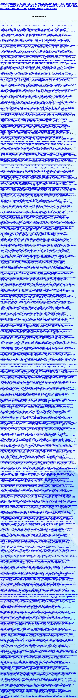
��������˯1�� (53, 433)
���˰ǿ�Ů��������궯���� (67, 354)
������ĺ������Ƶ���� (63, 301)
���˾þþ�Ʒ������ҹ (22, 540)
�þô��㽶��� (18, 193)
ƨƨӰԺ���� (44, 194)
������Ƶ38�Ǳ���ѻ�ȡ (28, 341)
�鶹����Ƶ (13, 343)
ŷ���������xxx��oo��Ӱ (7, 687)
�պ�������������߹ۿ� (35, 560)
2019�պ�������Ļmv (6, 405)
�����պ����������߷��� (9, 238)
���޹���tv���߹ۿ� (51, 342)
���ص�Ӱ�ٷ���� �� (18, 516)
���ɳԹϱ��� (27, 224)
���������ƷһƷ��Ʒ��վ (7, 550)
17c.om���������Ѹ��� (26, 629)
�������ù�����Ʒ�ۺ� (61, 388)
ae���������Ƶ (15, 189)
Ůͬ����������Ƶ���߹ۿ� (27, 89)
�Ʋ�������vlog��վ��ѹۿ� (62, 631)
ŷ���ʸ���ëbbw (4, 418)
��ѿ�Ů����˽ (65, 211)
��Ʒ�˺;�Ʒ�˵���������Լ (7, 652)
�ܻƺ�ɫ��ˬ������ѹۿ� (64, 464)
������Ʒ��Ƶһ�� (70, 185)
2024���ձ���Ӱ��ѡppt (20, 226)
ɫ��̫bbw (63, 416)
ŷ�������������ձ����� (24, 617)
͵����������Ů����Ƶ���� (24, 302)
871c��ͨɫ (2, 685)
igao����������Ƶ (47, 613)
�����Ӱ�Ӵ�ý (19, 40)
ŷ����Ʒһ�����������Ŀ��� (55, 485)
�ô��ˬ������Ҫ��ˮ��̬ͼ (38, 112)
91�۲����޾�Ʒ (37, 566)
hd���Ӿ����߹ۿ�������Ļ (67, 115)
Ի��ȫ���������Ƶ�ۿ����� (12, 402)
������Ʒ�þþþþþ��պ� (18, 295)
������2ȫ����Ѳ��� (46, 434)
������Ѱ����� (22, 370)
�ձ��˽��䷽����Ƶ (5, 353)
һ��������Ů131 (52, 83)
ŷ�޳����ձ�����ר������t (47, 42)
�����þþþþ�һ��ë (5, 171)
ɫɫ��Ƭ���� (10, 484)
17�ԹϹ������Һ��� (52, 543)
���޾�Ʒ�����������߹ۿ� (23, 589)
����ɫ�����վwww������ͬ (33, 588)
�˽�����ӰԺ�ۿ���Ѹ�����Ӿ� (14, 109)
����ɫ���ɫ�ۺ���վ (22, 525)
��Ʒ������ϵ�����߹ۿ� (38, 107)
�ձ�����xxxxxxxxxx (59, 173)
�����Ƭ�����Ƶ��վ (17, 256)
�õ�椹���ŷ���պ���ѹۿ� (49, 492)
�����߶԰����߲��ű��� (66, 495)
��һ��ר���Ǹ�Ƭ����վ (33, 58)
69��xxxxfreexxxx (53, 297)
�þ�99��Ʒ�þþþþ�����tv (6, 273)
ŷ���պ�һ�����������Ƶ (26, 254)
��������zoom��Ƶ (40, 307)
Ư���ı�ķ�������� (25, 407)
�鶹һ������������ (36, 216)
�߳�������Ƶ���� (40, 561)
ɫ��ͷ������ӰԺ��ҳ (6, 172)
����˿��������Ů (60, 533)
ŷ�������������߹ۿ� (51, 556)
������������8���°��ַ (40, 505)
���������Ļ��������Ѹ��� (9, 121)
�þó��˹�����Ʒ (34, 408)
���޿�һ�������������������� (59, 39)
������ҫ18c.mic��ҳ (53, 327)
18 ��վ (30, 528)
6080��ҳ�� (53, 109)
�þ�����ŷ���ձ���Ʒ (56, 280)
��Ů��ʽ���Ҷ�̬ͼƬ (41, 514)
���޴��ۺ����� (60, 103)
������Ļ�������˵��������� (51, 187)
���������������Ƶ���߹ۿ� (11, 86)
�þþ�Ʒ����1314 (32, 207)
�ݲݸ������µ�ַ (25, 463)
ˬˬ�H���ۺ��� (71, 188)
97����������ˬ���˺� (47, 226)
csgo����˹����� (17, 405)
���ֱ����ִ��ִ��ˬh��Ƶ (54, 478)
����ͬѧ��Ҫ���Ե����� (7, 183)
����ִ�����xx (68, 446)
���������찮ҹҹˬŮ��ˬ (49, 355)
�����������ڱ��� (58, 562)
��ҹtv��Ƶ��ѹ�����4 (35, 567)
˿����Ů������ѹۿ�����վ (66, 361)
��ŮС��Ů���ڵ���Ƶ (28, 450)
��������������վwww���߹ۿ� (26, 386)
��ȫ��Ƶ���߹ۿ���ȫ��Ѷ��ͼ (8, 58)
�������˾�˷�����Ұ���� (59, 183)
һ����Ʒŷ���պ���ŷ (70, 630)
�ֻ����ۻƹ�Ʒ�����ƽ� (57, 51)
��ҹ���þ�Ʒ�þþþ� (6, 596)
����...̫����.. (4, 561)
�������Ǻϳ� (63, 433)
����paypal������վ (42, 153)
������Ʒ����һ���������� (56, 535)
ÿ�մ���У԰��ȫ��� (18, 52)
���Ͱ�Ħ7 (51, 102)
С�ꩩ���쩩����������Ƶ (44, 555)
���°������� (17, 150)
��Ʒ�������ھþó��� (31, 685)
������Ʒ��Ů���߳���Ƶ (68, 497)
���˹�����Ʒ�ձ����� (36, 91)
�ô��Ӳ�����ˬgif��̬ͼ (68, 84)
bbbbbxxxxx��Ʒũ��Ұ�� (44, 222)
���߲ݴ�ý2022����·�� (61, 234)
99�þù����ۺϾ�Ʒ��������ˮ (8, 639)
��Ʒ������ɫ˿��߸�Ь (64, 41)
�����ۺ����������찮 (29, 656)
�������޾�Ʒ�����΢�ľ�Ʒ (52, 254)
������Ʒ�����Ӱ (20, 291)
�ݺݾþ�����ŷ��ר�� (6, 381)
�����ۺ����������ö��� (19, 206)
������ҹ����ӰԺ (48, 158)
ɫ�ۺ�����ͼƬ (43, 535)
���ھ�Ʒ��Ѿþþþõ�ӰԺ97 (20, 205)
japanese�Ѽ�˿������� (20, 118)
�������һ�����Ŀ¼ (47, 412)
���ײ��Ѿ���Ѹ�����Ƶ (7, 475)
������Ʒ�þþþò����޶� (22, 343)
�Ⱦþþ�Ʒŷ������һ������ (7, 280)
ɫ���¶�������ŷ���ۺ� (31, 195)
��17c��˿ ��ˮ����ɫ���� (59, 624)
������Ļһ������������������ (54, 261)
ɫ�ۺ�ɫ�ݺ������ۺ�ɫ (62, 177)
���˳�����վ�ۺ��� (6, 55)
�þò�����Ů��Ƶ (34, 241)
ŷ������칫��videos (23, 116)
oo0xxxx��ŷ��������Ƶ (47, 480)
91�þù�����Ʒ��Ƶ (68, 170)
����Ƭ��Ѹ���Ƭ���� (48, 172)
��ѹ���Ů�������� (17, 78)
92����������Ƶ (20, 628)
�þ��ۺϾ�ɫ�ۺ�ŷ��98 (36, 519)
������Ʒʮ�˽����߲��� (36, 120)
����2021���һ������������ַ (59, 542)
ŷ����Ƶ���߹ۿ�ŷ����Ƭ (55, 143)
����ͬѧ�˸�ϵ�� (26, 131)
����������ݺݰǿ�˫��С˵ (7, 170)
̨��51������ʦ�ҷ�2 (13, 692)
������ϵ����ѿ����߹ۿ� (45, 650)
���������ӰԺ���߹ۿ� (7, 75)
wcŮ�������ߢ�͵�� (38, 302)
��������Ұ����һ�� (61, 469)
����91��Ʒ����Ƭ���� (45, 627)
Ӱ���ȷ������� (20, 188)
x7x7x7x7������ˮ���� (32, 161)
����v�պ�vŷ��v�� (48, 440)
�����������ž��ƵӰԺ (32, 541)
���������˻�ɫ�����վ (69, 369)
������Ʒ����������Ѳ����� (25, 147)
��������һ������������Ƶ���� (11, 450)
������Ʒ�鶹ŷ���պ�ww (18, 647)
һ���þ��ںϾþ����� (22, 449)
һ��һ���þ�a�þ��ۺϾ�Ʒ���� (50, 200)
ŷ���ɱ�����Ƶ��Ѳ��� (15, 521)
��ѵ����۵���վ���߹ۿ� (25, 267)
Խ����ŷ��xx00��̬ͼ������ (27, 696)
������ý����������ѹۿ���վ (30, 607)
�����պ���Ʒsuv (23, 506)
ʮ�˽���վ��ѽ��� (33, 206)
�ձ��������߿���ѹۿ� (70, 147)
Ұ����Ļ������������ (57, 675)
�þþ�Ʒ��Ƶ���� (31, 148)
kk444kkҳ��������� (17, 337)
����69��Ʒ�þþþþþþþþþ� (64, 205)
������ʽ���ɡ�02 (50, 599)
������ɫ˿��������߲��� (43, 344)
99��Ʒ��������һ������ (20, 441)
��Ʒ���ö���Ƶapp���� (40, 323)
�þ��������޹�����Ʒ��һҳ (29, 660)
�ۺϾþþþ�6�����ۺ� (6, 663)
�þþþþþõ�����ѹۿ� (54, 182)
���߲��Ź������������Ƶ (40, 422)
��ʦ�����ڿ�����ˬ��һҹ (36, 34)
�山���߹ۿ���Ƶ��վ (61, 489)
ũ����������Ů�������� (43, 545)
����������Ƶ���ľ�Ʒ (7, 128)
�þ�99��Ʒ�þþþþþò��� (29, 344)
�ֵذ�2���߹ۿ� (67, 222)
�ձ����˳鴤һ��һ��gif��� (47, 296)
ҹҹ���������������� (7, 138)
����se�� (72, 636)
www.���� (16, 292)
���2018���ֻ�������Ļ (20, 350)
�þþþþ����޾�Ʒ (39, 69)
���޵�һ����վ (23, 51)
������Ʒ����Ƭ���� (58, 680)
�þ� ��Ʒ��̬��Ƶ (71, 327)
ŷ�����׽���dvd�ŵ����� (64, 167)
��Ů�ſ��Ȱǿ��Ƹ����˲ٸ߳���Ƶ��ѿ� (29, 495)
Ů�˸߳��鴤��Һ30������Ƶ (53, 642)
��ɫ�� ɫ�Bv (21, 217)
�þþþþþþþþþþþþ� (28, 272)
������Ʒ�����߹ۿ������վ (38, 285)
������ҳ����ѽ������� (63, 607)
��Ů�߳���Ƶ (70, 490)
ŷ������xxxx (68, 484)
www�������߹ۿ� (62, 492)
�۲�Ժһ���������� (53, 402)
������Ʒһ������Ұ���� (8, 62)
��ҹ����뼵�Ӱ (53, 223)
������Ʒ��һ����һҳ (41, 147)
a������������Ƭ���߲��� (8, 695)
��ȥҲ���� (29, 647)
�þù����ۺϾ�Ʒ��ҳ (21, 58)
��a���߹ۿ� (60, 67)
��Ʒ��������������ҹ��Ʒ (9, 627)
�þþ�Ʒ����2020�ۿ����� (7, 344)
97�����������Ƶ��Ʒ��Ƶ (48, 67)
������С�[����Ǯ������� (36, 77)
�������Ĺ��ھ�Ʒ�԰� (32, 578)
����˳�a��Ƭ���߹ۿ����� (32, 597)
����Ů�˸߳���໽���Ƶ (42, 277)
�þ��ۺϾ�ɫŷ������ (34, 503)
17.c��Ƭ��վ (62, 490)
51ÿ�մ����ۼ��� (5, 338)
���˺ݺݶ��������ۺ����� (21, 98)
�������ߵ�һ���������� (8, 540)
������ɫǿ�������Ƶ (22, 130)
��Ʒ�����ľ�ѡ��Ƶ (5, 67)
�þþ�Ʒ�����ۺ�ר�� (47, 349)
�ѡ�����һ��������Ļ (52, 574)
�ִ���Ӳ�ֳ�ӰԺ (58, 226)
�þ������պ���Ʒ (5, 463)
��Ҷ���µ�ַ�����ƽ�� (58, 531)
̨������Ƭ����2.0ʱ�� (6, 150)
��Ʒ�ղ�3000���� (45, 501)
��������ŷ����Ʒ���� (7, 25)
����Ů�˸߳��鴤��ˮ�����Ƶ (22, 53)
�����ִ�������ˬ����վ (53, 436)
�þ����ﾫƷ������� (67, 162)
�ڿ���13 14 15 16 (18, 218)
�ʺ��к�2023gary (72, 102)
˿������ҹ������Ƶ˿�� (7, 95)
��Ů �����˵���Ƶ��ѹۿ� (47, 312)
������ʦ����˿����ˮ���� (60, 621)
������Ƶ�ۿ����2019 (43, 641)
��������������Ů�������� (10, 274)
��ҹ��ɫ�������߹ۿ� (67, 436)
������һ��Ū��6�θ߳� (68, 90)
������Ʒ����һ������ (42, 73)
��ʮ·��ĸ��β (33, 53)
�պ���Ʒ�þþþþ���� (18, 376)
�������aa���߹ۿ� (34, 466)
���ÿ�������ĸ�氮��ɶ (61, 507)
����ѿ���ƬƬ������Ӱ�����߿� (57, 232)
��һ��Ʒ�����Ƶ (5, 210)
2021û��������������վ (7, 302)
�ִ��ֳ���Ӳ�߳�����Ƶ (44, 113)
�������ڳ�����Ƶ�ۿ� (21, 271)
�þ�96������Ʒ (36, 394)
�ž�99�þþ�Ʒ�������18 (6, 63)
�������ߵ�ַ (71, 153)
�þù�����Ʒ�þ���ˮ (68, 537)
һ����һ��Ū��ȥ (13, 582)
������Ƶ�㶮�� (55, 190)
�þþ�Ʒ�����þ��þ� (17, 321)
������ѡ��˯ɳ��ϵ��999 (7, 562)
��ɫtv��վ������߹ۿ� (63, 646)
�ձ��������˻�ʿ (50, 313)
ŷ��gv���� (64, 666)
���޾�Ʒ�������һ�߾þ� (52, 387)
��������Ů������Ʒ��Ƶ (67, 649)
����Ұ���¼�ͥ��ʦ (45, 110)
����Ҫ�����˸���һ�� (54, 687)
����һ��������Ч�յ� (7, 218)
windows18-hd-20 (19, 280)
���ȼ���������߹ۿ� (29, 514)
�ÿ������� (46, 611)
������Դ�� (3, 21)
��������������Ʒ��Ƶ (41, 33)
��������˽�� (37, 265)
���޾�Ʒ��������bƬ (6, 516)
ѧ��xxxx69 (61, 75)
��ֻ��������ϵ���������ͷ (37, 25)
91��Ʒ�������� (70, 60)
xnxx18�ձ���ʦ (8, 685)
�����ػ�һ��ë (67, 309)
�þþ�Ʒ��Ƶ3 (62, 625)
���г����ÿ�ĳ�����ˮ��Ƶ (30, 318)
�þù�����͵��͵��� (28, 336)
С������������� (40, 500)
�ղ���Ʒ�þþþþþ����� (66, 122)
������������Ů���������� (22, 462)
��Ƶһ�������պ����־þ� (7, 636)
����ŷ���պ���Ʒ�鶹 (22, 418)
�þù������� (67, 552)
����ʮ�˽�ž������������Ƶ (54, 514)
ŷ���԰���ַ (51, 217)
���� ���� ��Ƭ (35, 434)
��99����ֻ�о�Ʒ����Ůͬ (19, 363)
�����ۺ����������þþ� (54, 25)
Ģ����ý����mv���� (6, 323)
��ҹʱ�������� (31, 205)
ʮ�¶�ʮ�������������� (54, 179)
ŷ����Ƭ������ (54, 66)
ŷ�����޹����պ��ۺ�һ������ (28, 473)
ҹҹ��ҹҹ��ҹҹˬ (4, 149)
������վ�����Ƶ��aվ (7, 245)
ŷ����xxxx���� (19, 95)
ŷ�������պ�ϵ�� (51, 307)
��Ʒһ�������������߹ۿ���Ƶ (9, 436)
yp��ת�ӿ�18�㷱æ (44, 433)
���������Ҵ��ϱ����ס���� (45, 418)
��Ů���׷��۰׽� (59, 588)
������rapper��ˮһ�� (6, 696)
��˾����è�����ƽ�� (15, 106)
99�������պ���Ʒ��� (37, 122)
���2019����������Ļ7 (7, 444)
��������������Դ (6, 623)
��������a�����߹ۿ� (7, 313)
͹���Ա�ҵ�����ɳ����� (56, 501)
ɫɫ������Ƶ (23, 359)
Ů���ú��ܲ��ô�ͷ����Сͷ (64, 691)
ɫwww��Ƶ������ (68, 633)
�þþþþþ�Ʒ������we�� (62, 86)
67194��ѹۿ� (16, 559)
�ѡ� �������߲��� (19, 323)
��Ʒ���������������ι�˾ (62, 273)
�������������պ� (6, 39)
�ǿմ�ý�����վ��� (5, 255)
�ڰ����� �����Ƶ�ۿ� (58, 161)
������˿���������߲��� (8, 355)
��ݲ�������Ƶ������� (20, 560)
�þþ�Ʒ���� (16, 315)
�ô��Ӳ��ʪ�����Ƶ (13, 408)
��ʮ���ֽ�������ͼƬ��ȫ (32, 640)
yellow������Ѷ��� (23, 511)
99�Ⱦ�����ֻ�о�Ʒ (19, 562)
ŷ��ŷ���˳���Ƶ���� (38, 263)
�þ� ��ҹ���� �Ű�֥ (62, 279)
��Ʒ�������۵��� (56, 331)
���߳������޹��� (39, 160)
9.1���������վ (17, 56)
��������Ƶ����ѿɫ (42, 255)
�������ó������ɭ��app (57, 616)
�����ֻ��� (16, 696)
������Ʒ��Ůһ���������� (57, 373)
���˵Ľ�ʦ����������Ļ (35, 208)
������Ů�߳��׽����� (70, 75)
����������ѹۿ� (34, 230)
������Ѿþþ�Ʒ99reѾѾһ (6, 435)
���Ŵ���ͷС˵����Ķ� (63, 343)
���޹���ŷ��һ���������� (51, 156)
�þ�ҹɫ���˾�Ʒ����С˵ (65, 408)
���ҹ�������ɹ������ (47, 229)
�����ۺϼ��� (38, 411)
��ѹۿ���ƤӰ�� (57, 650)
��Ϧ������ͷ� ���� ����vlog (9, 456)
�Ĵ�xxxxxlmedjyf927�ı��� (18, 194)
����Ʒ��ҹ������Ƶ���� (20, 257)
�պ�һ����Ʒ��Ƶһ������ (48, 375)
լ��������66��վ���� (44, 468)
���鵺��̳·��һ (55, 546)
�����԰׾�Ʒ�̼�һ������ (37, 684)
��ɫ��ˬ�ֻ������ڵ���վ (44, 369)
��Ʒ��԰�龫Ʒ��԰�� (3, 427)
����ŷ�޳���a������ (35, 200)
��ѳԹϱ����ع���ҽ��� (58, 371)
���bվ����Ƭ (8, 376)
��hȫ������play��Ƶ (52, 230)
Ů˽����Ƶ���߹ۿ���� (25, 187)
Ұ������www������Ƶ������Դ (10, 667)
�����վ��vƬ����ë (35, 480)
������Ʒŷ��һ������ (42, 137)
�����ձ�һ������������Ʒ (61, 199)
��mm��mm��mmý (5, 79)
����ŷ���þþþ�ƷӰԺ (5, 631)
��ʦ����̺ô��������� (36, 133)
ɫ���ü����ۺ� (46, 265)
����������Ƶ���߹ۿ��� (8, 500)
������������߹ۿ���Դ (35, 370)
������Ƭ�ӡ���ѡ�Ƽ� (6, 160)
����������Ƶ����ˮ (52, 45)
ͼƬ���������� (46, 201)
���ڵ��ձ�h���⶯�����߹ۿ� (6, 308)
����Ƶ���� (40, 60)
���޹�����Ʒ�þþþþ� (54, 68)
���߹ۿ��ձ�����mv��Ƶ (69, 584)
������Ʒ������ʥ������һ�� (66, 672)
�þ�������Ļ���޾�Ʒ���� (38, 215)
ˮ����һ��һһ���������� (27, 661)
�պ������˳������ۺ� (38, 511)
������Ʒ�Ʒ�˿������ (49, 319)
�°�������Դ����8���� (8, 518)
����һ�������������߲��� (68, 45)
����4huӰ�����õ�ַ (58, 519)
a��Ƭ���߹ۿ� (72, 55)
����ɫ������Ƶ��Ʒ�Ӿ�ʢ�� (8, 496)
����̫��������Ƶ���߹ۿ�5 (58, 563)
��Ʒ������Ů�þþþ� (6, 647)
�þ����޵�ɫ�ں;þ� (67, 25)
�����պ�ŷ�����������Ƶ (55, 325)
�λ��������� (35, 513)
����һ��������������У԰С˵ (34, 516)
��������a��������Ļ (17, 80)
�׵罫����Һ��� (61, 601)
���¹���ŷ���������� (41, 586)
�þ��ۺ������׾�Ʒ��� (14, 102)
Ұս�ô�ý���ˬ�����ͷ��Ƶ (65, 144)
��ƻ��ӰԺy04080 (14, 167)
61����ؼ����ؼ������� (32, 55)
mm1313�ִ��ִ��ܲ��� (65, 308)
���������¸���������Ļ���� (45, 29)
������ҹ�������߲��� (47, 597)
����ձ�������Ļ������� (8, 467)
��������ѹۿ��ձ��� (68, 181)
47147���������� (64, 577)
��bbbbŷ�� (26, 555)
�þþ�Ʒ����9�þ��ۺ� (6, 429)
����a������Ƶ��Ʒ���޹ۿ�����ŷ (26, 66)
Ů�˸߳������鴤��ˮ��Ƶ (27, 635)
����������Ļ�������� (44, 389)
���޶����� (27, 390)
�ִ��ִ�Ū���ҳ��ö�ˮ (21, 138)
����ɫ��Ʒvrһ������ (6, 501)
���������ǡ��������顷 (24, 505)
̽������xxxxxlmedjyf (29, 84)
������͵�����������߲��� (21, 326)
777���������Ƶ (56, 421)
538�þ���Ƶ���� (41, 250)
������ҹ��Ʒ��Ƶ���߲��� (19, 523)
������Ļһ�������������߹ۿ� (37, 622)
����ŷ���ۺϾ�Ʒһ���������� (9, 101)
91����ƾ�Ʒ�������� (32, 108)
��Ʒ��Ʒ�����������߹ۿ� (8, 628)
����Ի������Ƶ (43, 649)
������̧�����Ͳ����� (7, 314)
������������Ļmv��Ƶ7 (37, 601)
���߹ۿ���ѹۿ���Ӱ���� (58, 344)
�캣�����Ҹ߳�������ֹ (52, 366)
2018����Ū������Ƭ (6, 395)
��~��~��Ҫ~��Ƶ (60, 289)
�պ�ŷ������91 (68, 514)
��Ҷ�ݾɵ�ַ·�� (32, 418)
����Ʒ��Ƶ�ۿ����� (55, 450)
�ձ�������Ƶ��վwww (45, 541)
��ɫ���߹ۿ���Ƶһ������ (35, 114)
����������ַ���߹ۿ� (13, 605)
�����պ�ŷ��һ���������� (32, 655)
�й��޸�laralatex (70, 492)
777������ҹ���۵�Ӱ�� (25, 162)
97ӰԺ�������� (70, 400)
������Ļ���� (59, 212)
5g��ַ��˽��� (61, 476)
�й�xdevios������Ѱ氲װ (23, 349)
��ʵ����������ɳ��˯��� (42, 623)
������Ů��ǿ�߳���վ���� (48, 672)
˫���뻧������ (49, 653)
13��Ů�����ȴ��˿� (45, 269)
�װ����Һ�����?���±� (19, 229)
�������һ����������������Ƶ (34, 342)
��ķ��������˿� (58, 696)
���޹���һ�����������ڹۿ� (64, 518)
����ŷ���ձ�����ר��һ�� (8, 283)
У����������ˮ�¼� (19, 584)
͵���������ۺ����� (38, 272)
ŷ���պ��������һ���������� (10, 137)
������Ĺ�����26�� (63, 411)
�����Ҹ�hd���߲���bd (61, 572)
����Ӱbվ (15, 452)
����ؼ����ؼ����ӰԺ (32, 568)
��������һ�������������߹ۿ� (10, 621)
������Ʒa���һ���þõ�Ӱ (63, 617)
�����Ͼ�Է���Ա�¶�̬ (42, 386)
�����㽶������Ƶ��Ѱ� (7, 193)
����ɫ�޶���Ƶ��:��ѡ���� (33, 455)
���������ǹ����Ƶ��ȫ (47, 607)
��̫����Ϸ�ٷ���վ (70, 519)
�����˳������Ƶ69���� (22, 42)
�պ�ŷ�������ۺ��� (57, 585)
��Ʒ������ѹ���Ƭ (6, 251)
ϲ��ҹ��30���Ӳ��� (31, 396)
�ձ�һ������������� (25, 167)
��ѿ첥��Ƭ (41, 241)
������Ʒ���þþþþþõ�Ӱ (11, 223)
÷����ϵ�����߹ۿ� (20, 125)
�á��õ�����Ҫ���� (25, 606)
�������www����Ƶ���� (8, 491)
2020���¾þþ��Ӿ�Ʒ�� (16, 156)
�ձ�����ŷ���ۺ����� (17, 675)
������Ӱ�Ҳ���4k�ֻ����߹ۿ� (56, 216)
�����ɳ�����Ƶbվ (59, 139)
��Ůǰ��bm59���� (33, 506)
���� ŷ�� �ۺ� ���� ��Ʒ (45, 568)
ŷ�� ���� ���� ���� (58, 185)
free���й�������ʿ (14, 411)
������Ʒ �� (14, 524)
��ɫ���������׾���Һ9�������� (40, 563)
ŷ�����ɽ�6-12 (66, 331)
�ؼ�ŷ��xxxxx (15, 691)
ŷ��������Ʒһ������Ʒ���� (54, 44)
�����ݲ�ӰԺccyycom (32, 173)
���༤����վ (41, 521)
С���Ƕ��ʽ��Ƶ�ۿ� (54, 193)
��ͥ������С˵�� (35, 325)
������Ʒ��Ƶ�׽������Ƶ (69, 179)
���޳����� (4, 497)
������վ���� (5, 446)
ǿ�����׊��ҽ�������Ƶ (31, 95)
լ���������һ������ (70, 184)
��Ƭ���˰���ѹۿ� (30, 552)
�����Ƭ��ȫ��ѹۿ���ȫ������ (9, 201)
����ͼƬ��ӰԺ (4, 81)
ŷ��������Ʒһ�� (68, 296)
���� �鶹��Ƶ (14, 254)
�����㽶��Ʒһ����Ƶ (49, 87)
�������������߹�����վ (36, 313)
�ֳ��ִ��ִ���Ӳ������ (43, 438)
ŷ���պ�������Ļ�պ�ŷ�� (69, 619)
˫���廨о (45, 216)
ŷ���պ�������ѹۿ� (47, 92)
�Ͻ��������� (45, 524)
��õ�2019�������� (29, 109)
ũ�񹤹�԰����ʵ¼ (19, 235)
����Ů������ (19, 128)
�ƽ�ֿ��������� (56, 452)
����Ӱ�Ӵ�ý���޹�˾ (40, 549)
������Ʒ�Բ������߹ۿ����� (19, 440)
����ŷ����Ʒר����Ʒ (61, 312)
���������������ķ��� (37, 653)
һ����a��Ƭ (53, 473)
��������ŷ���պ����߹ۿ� (51, 476)
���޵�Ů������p (42, 104)
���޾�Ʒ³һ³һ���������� (15, 674)
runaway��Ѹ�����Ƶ (40, 254)
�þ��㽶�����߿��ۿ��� (57, 685)
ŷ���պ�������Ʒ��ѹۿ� (25, 546)
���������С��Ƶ (25, 474)
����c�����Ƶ (54, 354)
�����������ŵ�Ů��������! (26, 126)
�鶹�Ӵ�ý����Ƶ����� (62, 693)
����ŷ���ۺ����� (36, 375)
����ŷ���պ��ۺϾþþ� (17, 224)
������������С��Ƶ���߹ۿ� (23, 75)
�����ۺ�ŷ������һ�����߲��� (10, 227)
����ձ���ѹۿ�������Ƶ (18, 161)
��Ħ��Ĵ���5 (69, 567)
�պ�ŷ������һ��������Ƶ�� (9, 51)
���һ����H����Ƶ (32, 413)
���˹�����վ (37, 695)
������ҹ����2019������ (50, 144)
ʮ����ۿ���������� (43, 445)
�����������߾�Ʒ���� (62, 172)
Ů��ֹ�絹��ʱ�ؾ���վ (21, 258)
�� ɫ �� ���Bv (19, 551)
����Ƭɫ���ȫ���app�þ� (66, 254)
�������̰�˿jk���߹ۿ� (18, 685)
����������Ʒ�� (19, 398)
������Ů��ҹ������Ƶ (34, 539)
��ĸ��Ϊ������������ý (55, 184)
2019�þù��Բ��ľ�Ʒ (52, 655)
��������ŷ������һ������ (41, 292)
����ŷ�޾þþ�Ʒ (12, 349)
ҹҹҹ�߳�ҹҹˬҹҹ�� (53, 91)
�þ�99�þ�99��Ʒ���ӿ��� (7, 565)
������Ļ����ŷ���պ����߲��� (46, 176)
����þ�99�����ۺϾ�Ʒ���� (57, 62)
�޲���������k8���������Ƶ (63, 96)
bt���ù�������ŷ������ (8, 69)
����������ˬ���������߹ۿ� (20, 68)
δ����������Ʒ (5, 83)
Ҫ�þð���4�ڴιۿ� (40, 148)
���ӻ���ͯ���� (41, 419)
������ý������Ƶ (6, 321)
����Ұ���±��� (31, 255)
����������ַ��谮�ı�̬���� (8, 580)
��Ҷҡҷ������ (4, 349)
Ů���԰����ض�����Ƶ (5, 645)
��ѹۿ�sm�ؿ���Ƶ (68, 502)
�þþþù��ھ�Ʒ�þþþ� (46, 190)
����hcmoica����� (22, 233)
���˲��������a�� (31, 104)
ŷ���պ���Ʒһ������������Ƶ (45, 155)
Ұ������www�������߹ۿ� (33, 681)
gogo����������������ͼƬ (33, 646)
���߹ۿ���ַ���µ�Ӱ (65, 445)
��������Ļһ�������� (22, 434)
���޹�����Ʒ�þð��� (6, 634)
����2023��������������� (9, 473)
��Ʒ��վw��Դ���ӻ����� (44, 350)
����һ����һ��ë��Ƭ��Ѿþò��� (24, 182)
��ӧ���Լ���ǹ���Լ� (29, 452)
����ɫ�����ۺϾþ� (63, 251)
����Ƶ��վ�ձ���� (48, 114)
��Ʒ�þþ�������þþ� (6, 194)
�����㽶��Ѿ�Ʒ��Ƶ (47, 266)
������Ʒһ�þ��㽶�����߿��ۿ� (22, 35)
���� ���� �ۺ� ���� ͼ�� (63, 295)
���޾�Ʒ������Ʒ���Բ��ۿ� (50, 590)
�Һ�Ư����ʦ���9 (61, 473)
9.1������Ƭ (30, 400)
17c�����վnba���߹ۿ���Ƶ (61, 102)
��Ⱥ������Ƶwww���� (7, 107)
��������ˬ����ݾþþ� (19, 191)
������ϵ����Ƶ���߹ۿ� (24, 283)
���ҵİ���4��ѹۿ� (21, 636)
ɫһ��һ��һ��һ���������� (53, 50)
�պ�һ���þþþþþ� (36, 187)
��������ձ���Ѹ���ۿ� (31, 128)
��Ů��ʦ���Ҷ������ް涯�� (66, 230)
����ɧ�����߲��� (56, 458)
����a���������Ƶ (58, 486)
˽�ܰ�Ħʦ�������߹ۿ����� (7, 691)
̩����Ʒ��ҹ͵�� (4, 330)
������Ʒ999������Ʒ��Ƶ (31, 278)
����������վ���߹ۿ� (26, 692)
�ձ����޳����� (67, 77)
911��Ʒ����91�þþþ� (63, 457)
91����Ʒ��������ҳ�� (42, 450)
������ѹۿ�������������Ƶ (45, 348)
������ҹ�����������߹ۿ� (62, 352)
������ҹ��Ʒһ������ (35, 355)
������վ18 (20, 401)
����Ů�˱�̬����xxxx (6, 77)
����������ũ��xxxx (54, 28)
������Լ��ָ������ (30, 185)
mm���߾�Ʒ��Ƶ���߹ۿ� (31, 566)
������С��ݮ (43, 423)
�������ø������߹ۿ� (18, 458)
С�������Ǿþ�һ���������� (9, 506)
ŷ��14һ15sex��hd (4, 46)
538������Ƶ (38, 376)
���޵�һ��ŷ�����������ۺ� (58, 400)
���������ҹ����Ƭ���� (52, 302)
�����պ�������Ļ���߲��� (8, 480)
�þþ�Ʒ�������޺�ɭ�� (6, 324)
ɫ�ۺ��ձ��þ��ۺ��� (34, 98)
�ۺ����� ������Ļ (6, 613)
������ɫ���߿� (69, 578)
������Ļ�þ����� (30, 468)
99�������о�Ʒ (72, 652)
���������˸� (72, 177)
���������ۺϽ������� (21, 653)
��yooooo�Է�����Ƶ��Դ (44, 486)
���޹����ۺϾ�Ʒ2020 (58, 112)
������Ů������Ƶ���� (7, 296)
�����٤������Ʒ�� (5, 161)
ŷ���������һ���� (25, 406)
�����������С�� (40, 691)
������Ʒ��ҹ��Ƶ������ (44, 332)
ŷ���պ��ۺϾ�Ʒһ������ (35, 491)
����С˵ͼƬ (74, 77)
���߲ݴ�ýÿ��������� (7, 514)
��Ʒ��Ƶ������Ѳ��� (54, 497)
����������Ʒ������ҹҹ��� (22, 517)
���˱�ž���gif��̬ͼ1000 (34, 233)
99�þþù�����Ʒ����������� (43, 196)
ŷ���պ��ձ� (19, 417)
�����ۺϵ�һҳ (43, 481)
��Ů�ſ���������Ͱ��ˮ (63, 580)
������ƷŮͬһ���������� (65, 377)
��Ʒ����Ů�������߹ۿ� (43, 452)
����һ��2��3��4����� (20, 429)
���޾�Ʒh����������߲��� (8, 375)
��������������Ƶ (6, 240)
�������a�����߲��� (7, 428)
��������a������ (56, 137)
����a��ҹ (48, 421)
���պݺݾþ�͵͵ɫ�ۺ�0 (30, 439)
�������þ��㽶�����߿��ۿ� (65, 223)
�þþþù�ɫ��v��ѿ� (16, 463)
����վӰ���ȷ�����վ (36, 575)
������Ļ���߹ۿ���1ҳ (6, 181)
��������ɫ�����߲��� (56, 425)
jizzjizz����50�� (32, 358)
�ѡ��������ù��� (45, 161)
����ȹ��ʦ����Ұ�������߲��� (23, 63)
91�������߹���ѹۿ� (59, 567)
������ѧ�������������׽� (62, 410)
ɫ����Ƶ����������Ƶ (7, 476)
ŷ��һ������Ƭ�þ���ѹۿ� (39, 589)
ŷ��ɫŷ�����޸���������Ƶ (45, 314)
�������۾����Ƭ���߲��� (8, 233)
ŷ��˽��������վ (40, 364)
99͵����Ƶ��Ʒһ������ (63, 130)
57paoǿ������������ (38, 416)
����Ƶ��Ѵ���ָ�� (44, 330)
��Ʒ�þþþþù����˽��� (68, 226)
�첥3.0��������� (71, 89)
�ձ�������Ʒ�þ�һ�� (6, 363)
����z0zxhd (24, 83)
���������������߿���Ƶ (8, 306)
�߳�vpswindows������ (62, 455)
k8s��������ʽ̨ (60, 29)
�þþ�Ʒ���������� (49, 127)
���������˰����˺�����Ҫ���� (10, 91)
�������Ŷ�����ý (19, 673)
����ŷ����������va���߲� (40, 361)
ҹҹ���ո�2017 (72, 302)
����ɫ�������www (22, 299)
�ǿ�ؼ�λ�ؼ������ (44, 217)
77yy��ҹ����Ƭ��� (18, 681)
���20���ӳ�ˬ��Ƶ (45, 51)
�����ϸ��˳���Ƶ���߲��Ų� (40, 639)
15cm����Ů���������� (7, 430)
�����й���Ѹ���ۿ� (39, 156)
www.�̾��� (14, 158)
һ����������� (20, 183)
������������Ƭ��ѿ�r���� (59, 150)
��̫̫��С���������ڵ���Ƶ (67, 402)
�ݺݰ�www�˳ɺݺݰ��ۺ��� (49, 511)
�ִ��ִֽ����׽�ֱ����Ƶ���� (21, 387)
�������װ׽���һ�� (22, 491)
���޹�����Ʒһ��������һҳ (50, 360)
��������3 (4, 360)
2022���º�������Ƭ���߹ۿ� (9, 497)
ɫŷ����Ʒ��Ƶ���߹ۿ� (18, 423)
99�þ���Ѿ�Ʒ (41, 435)
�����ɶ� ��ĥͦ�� (43, 594)
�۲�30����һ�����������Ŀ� (39, 475)
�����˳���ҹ (29, 244)
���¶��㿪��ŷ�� (68, 325)
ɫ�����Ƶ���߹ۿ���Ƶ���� (16, 250)
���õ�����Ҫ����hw (6, 559)
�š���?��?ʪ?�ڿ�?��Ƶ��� (7, 505)
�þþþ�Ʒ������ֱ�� (38, 693)
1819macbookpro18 (10, 529)
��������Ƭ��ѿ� (48, 533)
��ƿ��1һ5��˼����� (65, 134)
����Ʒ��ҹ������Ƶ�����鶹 (24, 500)
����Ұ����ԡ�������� (68, 74)
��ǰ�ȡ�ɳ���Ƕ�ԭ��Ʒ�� (30, 314)
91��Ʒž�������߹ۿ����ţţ (67, 523)
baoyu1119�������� (58, 350)
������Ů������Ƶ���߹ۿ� (20, 308)
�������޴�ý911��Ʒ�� (6, 673)
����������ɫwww (35, 410)
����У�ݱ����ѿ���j (34, 296)
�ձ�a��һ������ (44, 666)
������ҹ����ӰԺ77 (26, 28)
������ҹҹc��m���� (46, 72)
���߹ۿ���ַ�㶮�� (29, 245)
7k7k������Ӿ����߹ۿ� (19, 377)
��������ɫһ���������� (62, 155)
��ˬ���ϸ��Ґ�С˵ (18, 320)
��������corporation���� (46, 195)
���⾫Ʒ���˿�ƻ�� (60, 597)
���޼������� (68, 645)
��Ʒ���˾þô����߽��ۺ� (7, 583)
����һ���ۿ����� (30, 152)
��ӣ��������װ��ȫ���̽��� (63, 244)
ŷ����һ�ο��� (36, 189)
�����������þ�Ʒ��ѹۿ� (69, 435)
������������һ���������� (10, 607)
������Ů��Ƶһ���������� (9, 364)
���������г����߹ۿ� (23, 611)
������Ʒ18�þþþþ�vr (69, 57)
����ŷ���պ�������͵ (51, 134)
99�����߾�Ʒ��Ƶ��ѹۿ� (22, 249)
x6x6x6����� (19, 662)
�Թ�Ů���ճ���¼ (21, 413)
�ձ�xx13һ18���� (65, 257)
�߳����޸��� (63, 156)
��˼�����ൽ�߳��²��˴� (6, 398)
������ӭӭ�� (31, 542)
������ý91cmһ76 (18, 294)
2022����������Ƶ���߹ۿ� (61, 217)
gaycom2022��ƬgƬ (41, 556)
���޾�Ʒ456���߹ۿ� (30, 446)
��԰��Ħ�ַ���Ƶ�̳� (4, 268)
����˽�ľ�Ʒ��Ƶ (4, 278)
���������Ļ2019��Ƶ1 (35, 144)
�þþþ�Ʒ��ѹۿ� (41, 44)
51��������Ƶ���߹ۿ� (51, 495)
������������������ (8, 449)
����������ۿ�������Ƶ (69, 265)
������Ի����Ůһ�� (51, 218)
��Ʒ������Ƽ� (66, 512)
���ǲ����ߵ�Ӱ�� (19, 468)
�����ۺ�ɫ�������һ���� (59, 292)
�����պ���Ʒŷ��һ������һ (26, 223)
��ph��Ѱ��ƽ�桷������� (46, 408)
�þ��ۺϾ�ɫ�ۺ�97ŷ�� (20, 457)
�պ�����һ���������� (47, 456)
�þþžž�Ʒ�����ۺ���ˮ (19, 55)
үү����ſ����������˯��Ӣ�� (24, 433)
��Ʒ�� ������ (29, 196)
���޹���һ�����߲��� (35, 630)
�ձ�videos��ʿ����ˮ (71, 597)
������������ (35, 326)
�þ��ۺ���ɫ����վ (5, 229)
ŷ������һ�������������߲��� (10, 686)
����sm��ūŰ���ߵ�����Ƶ (41, 324)
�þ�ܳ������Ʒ (58, 404)
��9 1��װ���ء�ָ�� (61, 210)
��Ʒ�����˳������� (6, 292)
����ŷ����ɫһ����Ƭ (42, 559)
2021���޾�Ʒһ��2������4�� (32, 469)
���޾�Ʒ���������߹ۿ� (7, 528)
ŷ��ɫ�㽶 (33, 164)
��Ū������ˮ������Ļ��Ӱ (63, 629)
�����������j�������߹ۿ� (9, 144)
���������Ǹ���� (33, 97)
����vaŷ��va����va (17, 655)
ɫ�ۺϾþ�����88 (12, 85)
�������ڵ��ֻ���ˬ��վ (22, 120)
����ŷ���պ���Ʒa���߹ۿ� (60, 517)
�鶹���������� (28, 218)
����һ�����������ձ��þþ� (49, 540)
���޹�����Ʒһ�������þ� (48, 125)
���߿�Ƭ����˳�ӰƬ (41, 642)
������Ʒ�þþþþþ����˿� (65, 618)
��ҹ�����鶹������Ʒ (41, 490)
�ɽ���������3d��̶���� (59, 541)
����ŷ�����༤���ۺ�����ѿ (18, 594)
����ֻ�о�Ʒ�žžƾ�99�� (31, 252)
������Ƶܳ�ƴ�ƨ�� (62, 652)
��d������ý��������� (38, 251)
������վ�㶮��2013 (51, 377)
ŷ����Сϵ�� (34, 35)
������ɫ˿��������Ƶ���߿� (57, 383)
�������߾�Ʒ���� (48, 162)
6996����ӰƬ (44, 58)
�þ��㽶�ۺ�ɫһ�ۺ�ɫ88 (46, 171)
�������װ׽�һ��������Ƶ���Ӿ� (29, 315)
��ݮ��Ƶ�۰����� (59, 195)
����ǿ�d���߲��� (19, 178)
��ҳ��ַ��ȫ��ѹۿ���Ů (6, 393)
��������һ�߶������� (22, 451)
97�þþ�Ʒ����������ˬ (6, 530)
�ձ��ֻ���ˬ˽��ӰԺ (56, 265)
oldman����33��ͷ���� (43, 235)
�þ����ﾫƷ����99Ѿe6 (45, 128)
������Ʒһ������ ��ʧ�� (54, 407)
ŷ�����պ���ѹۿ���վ (6, 342)
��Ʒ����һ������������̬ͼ (8, 235)
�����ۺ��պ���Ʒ (34, 141)
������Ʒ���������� (65, 91)
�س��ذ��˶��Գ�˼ (5, 539)
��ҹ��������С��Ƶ (43, 207)
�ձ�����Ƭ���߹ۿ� (30, 155)
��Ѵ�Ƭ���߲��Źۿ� (5, 164)
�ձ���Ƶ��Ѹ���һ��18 (26, 227)
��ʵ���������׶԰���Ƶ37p (67, 687)
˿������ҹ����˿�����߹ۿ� (26, 424)
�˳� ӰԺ (27, 545)
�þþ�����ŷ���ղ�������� (30, 330)
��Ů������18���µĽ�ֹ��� (8, 579)
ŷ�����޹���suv (50, 112)
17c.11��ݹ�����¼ (28, 551)
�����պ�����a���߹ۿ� (20, 347)
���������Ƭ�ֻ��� (33, 132)
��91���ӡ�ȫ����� (23, 290)
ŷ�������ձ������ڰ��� (8, 90)
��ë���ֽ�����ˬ (5, 425)
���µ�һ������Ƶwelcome (34, 240)
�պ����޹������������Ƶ (47, 489)
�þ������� (4, 246)
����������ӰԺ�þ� (25, 263)
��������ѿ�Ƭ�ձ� (16, 336)
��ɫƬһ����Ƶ (18, 314)
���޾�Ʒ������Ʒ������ (46, 357)
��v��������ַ (41, 52)
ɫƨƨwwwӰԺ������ (35, 31)
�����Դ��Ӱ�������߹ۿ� (30, 256)
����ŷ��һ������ (21, 542)
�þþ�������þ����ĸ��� (22, 577)
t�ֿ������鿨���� (41, 83)
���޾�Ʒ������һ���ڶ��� (8, 684)
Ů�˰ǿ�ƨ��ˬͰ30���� (5, 592)
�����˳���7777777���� (54, 660)
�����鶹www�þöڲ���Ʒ (18, 152)
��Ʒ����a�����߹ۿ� (53, 506)
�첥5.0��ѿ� (66, 407)
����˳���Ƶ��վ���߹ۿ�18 (34, 124)
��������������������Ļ (65, 355)
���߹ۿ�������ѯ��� (14, 297)
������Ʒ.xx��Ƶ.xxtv (54, 119)
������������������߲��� (49, 191)
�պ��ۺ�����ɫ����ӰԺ (21, 510)
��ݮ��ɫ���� (4, 155)
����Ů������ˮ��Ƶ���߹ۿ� (64, 206)
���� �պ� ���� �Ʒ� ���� (66, 590)
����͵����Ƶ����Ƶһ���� (63, 149)
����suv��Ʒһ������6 (30, 599)
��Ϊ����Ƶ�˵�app (14, 232)
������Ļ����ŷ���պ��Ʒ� (46, 273)
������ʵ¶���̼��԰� (42, 399)
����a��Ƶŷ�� (24, 121)
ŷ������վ (43, 230)
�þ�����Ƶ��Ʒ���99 (26, 331)
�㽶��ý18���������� (16, 446)
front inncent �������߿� (50, 384)
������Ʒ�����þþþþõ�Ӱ (38, 436)
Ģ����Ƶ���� (4, 545)
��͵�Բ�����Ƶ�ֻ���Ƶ (39, 181)
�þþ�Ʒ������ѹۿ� (45, 664)
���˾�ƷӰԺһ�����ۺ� (6, 602)
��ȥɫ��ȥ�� (29, 416)
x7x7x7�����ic (27, 383)
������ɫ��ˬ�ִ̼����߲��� (67, 154)
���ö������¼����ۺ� (65, 540)
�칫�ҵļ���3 (3, 605)
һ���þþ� (63, 645)
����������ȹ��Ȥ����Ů (20, 114)
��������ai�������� (7, 289)
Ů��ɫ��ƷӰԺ (3, 511)
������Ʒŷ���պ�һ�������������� (24, 492)
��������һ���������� (8, 640)
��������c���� (64, 164)
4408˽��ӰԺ (48, 106)
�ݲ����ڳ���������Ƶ (24, 122)
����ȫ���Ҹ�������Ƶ (61, 336)
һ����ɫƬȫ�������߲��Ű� (53, 74)
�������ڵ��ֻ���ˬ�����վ (23, 112)
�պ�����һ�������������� (33, 87)
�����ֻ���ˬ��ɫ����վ (49, 516)
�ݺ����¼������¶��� (20, 39)
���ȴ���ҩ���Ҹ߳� (24, 497)
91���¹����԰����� (27, 375)
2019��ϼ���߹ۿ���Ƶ (25, 149)
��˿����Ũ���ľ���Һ (69, 318)
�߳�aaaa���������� (44, 685)
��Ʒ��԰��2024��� (73, 360)
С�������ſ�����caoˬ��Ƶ (51, 306)
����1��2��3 (56, 555)
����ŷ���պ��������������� (58, 444)
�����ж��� (43, 232)
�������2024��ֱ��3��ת (64, 669)
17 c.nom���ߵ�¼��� (9, 182)
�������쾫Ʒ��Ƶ (23, 627)
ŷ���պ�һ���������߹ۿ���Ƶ (23, 482)
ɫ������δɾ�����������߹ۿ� (9, 116)
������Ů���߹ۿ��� (61, 320)
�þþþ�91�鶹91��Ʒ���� (6, 377)
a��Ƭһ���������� (26, 274)
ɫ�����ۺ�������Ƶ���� (43, 479)
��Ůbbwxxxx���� (4, 232)
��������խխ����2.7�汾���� (51, 462)
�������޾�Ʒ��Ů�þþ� (35, 590)
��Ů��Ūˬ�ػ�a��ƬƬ (28, 321)
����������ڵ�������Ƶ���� (32, 337)
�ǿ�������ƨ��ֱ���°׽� (45, 565)
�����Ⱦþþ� (49, 79)
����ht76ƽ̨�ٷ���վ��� (68, 471)
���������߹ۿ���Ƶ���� (48, 640)
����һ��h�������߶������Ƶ (9, 187)
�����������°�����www (21, 630)
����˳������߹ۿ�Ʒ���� (15, 74)
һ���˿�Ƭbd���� (64, 574)
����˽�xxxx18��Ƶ (22, 306)
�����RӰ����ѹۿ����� (52, 610)
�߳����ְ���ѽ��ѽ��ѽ (44, 585)
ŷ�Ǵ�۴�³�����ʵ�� (38, 384)
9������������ (67, 623)
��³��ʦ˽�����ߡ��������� (41, 152)
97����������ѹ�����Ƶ (8, 371)
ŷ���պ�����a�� (44, 401)
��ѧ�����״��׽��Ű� (63, 307)
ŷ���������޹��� (5, 200)
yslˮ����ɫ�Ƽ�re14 (28, 624)
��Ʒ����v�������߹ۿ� (7, 551)
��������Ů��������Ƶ (35, 260)
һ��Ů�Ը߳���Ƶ (21, 158)
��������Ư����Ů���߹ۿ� (19, 631)
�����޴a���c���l (5, 337)
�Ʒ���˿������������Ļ (67, 108)
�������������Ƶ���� (8, 175)
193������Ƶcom (33, 510)
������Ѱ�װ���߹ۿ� (43, 396)
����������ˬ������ (7, 230)
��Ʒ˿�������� (54, 647)
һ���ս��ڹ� (37, 336)
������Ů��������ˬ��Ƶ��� (31, 213)
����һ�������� (47, 388)
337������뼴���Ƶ (51, 364)
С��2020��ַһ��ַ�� (50, 537)
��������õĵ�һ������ (50, 411)
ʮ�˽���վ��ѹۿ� (68, 381)
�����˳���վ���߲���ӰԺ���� (60, 110)
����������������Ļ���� (28, 447)
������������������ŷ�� (9, 327)
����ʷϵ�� (18, 543)
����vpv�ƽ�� (50, 429)
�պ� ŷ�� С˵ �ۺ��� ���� (48, 588)
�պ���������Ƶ (67, 491)
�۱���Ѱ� (43, 325)
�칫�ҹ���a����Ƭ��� (52, 41)
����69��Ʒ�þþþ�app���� (60, 390)
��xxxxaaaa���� (52, 663)
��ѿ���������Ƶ (21, 72)
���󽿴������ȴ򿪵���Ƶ (32, 262)
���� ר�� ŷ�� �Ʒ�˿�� (48, 212)
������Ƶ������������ (21, 329)
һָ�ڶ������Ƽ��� (66, 106)
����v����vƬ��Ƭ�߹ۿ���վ (41, 246)
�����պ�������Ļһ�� (41, 210)
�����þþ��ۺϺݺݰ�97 (44, 318)
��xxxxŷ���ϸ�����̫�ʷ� (7, 92)
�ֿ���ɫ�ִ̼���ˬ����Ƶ (19, 455)
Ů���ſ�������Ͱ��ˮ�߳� (7, 466)
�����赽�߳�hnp (58, 85)
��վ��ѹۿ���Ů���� (39, 644)
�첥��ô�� (70, 639)
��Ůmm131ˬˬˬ (61, 630)
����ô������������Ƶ (43, 183)
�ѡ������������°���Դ (40, 28)
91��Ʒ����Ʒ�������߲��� (8, 241)
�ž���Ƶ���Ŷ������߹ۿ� (53, 272)
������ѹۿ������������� (42, 546)
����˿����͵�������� (42, 62)
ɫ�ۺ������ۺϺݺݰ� (54, 534)
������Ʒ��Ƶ (71, 473)
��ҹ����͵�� (27, 164)
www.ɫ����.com (4, 297)
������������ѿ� (38, 652)
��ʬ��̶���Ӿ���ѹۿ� (47, 536)
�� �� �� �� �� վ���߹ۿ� (27, 557)
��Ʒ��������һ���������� (20, 303)
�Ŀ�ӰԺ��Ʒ (22, 679)
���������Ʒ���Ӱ (50, 596)
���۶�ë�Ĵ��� (51, 58)
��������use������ (7, 468)
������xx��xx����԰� (51, 601)
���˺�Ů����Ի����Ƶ (19, 41)
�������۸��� (29, 80)
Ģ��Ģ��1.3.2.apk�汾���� (7, 616)
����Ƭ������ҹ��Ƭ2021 (61, 278)
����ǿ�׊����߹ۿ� (72, 475)
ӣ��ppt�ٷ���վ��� (25, 232)
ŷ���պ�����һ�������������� (50, 466)
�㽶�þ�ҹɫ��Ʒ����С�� (30, 289)
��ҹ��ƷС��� (31, 150)
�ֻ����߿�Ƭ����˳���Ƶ (32, 666)
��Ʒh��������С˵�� (6, 262)
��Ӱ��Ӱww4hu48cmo (32, 44)
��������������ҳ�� (34, 619)
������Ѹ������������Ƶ (45, 295)
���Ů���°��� (20, 461)
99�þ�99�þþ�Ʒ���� (57, 369)
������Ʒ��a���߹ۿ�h (6, 347)
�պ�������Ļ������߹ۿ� (30, 354)
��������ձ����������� (35, 286)
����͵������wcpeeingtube (7, 294)
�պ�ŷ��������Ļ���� (7, 577)
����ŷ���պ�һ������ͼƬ (17, 439)
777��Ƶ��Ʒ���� (39, 661)
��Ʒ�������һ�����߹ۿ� (32, 679)
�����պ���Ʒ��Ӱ (32, 258)
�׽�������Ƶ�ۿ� (42, 578)
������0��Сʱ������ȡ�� (64, 221)
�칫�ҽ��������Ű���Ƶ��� (45, 271)
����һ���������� (6, 517)
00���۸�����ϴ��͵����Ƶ (41, 400)
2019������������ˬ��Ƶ (64, 534)
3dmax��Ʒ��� (59, 136)
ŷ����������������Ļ (7, 249)
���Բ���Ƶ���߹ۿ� (5, 195)
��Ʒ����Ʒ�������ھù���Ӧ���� (22, 404)
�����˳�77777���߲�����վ (63, 602)
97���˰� (58, 384)
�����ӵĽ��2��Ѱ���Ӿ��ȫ (51, 122)
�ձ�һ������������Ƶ (33, 191)
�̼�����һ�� (21, 372)
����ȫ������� (24, 408)
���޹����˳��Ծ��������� (8, 422)
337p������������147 (47, 631)
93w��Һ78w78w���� (41, 663)
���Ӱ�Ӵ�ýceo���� (48, 406)
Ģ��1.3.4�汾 (18, 213)
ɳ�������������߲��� (28, 137)
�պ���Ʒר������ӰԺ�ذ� (63, 148)
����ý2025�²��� (66, 421)
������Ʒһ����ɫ (5, 656)
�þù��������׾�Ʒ (37, 167)
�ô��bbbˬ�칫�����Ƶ (33, 39)
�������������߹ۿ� (64, 475)
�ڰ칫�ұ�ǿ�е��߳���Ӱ (52, 250)
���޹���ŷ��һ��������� (8, 126)
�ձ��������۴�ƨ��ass (6, 672)
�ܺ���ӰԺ (25, 150)
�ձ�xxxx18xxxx (36, 51)
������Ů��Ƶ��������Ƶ (60, 79)
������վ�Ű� (33, 555)
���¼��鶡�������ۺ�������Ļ (52, 619)
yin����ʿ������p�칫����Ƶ (47, 206)
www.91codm (51, 80)
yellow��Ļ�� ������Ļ (49, 301)
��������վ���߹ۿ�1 (70, 389)
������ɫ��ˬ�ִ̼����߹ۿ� (25, 327)
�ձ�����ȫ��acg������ (16, 268)
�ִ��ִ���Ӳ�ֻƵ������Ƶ (66, 424)
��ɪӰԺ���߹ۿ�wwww (36, 608)
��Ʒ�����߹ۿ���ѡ (22, 427)
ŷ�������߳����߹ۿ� (6, 492)
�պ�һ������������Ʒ (49, 441)
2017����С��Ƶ (69, 474)
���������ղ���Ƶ (28, 324)
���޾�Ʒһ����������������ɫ (8, 646)
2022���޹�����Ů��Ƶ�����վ (8, 401)
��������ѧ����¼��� (50, 376)
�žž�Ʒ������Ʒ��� (6, 191)
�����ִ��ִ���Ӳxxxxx (18, 435)
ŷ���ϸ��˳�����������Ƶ (53, 435)
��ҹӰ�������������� (14, 318)
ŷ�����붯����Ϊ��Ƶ (14, 149)
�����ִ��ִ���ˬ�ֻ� (22, 680)
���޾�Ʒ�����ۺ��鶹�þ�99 (51, 56)
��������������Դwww (66, 193)
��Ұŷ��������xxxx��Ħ (48, 469)
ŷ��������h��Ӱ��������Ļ (9, 148)
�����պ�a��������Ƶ (45, 390)
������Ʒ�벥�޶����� (66, 333)
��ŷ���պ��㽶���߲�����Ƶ (22, 211)
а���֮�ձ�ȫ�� (4, 674)
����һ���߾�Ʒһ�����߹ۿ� (19, 464)
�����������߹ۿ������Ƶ (8, 134)
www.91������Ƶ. (22, 239)
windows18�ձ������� (51, 673)
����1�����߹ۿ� (33, 594)
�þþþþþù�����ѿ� (42, 413)
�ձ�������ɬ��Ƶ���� (18, 666)
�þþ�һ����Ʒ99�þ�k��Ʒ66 (7, 510)
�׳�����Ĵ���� (5, 378)
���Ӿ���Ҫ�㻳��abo (57, 510)
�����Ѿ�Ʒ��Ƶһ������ (43, 530)
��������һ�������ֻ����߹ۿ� (50, 395)
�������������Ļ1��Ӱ (7, 147)
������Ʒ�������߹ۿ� (53, 115)
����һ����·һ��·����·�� (23, 687)
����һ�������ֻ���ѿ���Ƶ (8, 386)
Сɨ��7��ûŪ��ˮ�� (37, 162)
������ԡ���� (42, 262)
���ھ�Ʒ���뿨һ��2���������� (42, 446)
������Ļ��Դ (21, 640)
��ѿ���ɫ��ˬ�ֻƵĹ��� (40, 74)
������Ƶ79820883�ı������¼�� (17, 360)
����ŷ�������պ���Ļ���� (56, 104)
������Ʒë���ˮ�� (5, 660)
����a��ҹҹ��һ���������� (20, 601)
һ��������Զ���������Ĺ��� (27, 467)
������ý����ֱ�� (47, 352)
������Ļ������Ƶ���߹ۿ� (61, 565)
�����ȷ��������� (57, 591)
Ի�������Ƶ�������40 (7, 279)
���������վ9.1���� (22, 25)
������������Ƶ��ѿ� (42, 150)
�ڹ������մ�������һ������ (10, 331)
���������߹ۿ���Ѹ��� (61, 539)
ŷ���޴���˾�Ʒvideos (67, 112)
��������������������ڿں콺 (19, 600)
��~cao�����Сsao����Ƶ (64, 238)
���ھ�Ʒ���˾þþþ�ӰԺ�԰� (20, 369)
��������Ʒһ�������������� (62, 53)
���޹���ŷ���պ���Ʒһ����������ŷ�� (12, 572)
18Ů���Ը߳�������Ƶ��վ (7, 348)
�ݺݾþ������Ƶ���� (19, 252)
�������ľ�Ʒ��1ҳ (25, 338)
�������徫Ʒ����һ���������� (38, 612)
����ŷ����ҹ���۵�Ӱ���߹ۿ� (52, 602)
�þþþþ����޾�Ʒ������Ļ (57, 381)
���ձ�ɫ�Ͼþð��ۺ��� (6, 35)
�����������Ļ (22, 260)
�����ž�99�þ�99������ (7, 213)
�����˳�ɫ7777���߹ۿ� (6, 624)
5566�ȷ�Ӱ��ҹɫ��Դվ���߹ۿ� (11, 389)
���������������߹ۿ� (18, 353)
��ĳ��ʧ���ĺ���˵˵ (49, 335)
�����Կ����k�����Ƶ (45, 95)
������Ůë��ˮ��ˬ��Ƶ (50, 40)
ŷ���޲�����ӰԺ (4, 555)
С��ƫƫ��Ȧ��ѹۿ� (25, 215)
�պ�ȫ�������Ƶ (27, 156)
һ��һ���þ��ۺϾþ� (5, 412)
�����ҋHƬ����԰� (34, 381)
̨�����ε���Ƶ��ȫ (22, 132)
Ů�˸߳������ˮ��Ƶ (20, 388)
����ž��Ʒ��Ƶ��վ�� (43, 297)
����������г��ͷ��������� (25, 421)
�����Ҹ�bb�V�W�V (18, 127)
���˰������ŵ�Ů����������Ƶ (10, 359)
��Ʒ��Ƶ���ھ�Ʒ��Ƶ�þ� (65, 430)
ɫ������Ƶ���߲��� (67, 503)
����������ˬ (67, 303)
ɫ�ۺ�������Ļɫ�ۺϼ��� (37, 463)
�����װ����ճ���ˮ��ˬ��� (64, 133)
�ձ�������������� (7, 410)
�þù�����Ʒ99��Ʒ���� (31, 572)
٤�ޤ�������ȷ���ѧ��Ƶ (7, 205)
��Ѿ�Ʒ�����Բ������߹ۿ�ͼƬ (61, 72)
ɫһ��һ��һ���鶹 (16, 660)
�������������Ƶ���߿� (8, 413)
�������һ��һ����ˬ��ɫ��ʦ (9, 290)
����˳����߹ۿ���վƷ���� (38, 366)
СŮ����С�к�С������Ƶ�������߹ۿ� (14, 547)
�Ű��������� (5, 80)
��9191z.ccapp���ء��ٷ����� (62, 494)
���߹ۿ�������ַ (54, 424)
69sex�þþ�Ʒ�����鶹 (20, 346)
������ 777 (59, 235)
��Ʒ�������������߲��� (39, 224)
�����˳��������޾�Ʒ (49, 353)
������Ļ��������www (47, 96)
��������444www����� (61, 165)
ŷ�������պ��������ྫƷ (58, 141)
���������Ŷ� (50, 644)
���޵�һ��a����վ (54, 547)
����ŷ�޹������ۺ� (63, 642)
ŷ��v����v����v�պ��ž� (8, 662)
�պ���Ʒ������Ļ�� (45, 256)
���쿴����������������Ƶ (39, 497)
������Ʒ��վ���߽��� (58, 196)
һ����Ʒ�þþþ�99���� (60, 412)
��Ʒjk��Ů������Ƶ (34, 92)
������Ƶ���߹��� (31, 373)
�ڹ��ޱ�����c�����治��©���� (22, 657)
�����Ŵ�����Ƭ (37, 647)
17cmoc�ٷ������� (52, 481)
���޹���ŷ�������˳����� (40, 444)
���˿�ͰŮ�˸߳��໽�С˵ (4, 675)
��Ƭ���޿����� (53, 118)
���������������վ (41, 547)
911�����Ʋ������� (20, 578)
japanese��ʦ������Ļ (6, 464)
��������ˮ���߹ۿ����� (49, 455)
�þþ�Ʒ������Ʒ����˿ (43, 66)
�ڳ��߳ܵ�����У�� (5, 206)
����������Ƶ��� (15, 566)
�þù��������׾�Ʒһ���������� (30, 102)
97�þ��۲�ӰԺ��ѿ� (60, 429)
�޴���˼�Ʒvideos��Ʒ (69, 78)
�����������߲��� (50, 449)
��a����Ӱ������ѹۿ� (34, 395)
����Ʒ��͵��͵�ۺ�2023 (27, 583)
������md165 (21, 650)
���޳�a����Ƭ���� (12, 427)
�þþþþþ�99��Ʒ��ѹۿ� (5, 404)
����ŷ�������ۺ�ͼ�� (23, 684)
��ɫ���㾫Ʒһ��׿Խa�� (40, 245)
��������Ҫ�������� (7, 120)
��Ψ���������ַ (65, 306)
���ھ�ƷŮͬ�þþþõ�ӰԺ (5, 458)
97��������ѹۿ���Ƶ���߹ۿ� (39, 131)
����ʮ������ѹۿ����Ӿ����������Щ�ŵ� (13, 208)
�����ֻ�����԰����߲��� (20, 312)
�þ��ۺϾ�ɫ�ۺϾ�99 (69, 486)
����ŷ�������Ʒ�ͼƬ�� (7, 291)
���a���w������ (18, 87)
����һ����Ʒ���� (26, 645)
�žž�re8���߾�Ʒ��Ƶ (28, 179)
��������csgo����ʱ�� (53, 582)
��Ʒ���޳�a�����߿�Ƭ (15, 341)
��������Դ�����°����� (59, 468)
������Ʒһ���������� (7, 72)
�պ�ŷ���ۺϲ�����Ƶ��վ (43, 542)
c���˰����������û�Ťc (29, 280)
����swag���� (44, 383)
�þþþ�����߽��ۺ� (56, 106)
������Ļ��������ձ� (44, 467)
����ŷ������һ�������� (54, 52)
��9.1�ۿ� (56, 408)
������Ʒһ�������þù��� (62, 36)
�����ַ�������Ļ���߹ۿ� (19, 172)
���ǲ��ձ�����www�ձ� (68, 256)
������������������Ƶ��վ (39, 68)
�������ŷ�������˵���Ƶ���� (60, 657)
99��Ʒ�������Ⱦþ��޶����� (56, 689)
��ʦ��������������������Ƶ (35, 584)
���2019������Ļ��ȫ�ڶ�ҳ (21, 471)
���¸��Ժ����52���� (39, 274)
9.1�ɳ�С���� (52, 518)
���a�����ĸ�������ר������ (59, 559)
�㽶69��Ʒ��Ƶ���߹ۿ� (23, 485)
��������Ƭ (20, 375)
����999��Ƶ (58, 296)
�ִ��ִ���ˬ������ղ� (57, 508)
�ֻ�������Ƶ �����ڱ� (29, 674)
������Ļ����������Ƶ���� (30, 489)
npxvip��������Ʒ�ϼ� (17, 164)
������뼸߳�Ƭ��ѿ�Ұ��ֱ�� (20, 262)
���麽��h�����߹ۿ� (24, 575)
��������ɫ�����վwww (22, 430)
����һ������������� (8, 537)
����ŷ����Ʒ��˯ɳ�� (41, 689)
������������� (16, 179)
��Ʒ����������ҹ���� (7, 421)
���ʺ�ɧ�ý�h (44, 425)
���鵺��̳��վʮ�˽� (28, 74)
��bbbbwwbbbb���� (48, 120)
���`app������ (70, 601)
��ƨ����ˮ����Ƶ (23, 266)
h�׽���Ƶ (24, 425)
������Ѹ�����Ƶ (12, 511)
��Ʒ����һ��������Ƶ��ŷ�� (9, 217)
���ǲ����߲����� (6, 590)
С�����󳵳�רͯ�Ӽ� (31, 633)
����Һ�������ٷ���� (36, 36)
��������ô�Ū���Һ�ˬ (7, 110)
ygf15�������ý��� (64, 323)
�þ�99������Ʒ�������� (33, 372)
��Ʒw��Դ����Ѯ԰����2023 (57, 101)
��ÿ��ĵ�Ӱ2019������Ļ (30, 675)
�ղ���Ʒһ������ (32, 628)
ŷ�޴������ (73, 101)
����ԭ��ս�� (56, 152)
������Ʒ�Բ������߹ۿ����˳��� (10, 215)
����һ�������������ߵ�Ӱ (37, 485)
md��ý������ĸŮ (5, 156)
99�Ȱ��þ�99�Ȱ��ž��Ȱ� (60, 227)
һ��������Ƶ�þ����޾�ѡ (7, 373)
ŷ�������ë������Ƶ (6, 563)
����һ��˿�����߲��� (57, 611)
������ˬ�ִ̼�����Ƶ (51, 691)
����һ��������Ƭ (32, 118)
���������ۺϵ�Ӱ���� (35, 579)
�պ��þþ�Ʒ (32, 545)
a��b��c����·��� (5, 158)
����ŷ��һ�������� (20, 261)
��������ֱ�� (26, 608)
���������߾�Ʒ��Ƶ (68, 171)
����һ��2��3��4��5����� (67, 382)
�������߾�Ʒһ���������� (9, 325)
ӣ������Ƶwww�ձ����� (63, 596)
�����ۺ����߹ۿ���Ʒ (48, 239)
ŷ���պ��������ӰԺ (49, 133)
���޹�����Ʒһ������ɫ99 (7, 400)
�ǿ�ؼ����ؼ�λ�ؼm (48, 178)
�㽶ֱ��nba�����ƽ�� (65, 506)
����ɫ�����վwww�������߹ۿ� (61, 627)
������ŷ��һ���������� (8, 512)
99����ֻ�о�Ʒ (41, 599)
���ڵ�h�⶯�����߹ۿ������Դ (44, 258)
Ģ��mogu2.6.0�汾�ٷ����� (54, 645)
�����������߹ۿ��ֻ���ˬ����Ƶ (33, 662)
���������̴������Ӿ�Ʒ (39, 645)
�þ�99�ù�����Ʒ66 (5, 256)
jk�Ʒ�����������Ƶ (67, 286)
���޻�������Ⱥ (63, 191)
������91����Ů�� (56, 525)
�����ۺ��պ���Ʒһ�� (40, 182)
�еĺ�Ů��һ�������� (54, 308)
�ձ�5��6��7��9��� (62, 441)
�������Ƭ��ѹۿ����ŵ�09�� (9, 575)
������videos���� (22, 153)
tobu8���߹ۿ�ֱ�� (52, 147)
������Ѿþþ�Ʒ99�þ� (49, 693)
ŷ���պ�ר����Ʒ (13, 438)
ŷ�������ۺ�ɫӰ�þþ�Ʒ (6, 633)
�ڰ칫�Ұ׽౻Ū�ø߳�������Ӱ (34, 212)
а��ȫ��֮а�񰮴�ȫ (31, 427)
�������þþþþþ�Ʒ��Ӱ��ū (32, 217)
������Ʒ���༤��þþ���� (7, 299)
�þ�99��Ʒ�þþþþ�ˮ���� (6, 124)
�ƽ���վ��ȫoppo (62, 557)
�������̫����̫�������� (47, 315)
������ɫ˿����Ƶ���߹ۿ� (63, 662)
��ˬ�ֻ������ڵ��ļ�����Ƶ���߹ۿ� (48, 103)
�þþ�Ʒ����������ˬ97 (32, 229)
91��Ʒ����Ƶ (33, 649)
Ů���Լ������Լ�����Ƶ (22, 184)
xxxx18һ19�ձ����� (20, 373)
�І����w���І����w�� (21, 528)
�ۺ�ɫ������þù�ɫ (19, 476)
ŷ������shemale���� (20, 273)
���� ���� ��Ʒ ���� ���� (20, 200)
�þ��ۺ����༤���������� (8, 60)
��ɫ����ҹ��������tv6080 (24, 90)
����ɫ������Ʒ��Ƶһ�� (34, 425)
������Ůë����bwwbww (58, 189)
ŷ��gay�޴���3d (38, 492)
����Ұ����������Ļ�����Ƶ (45, 284)
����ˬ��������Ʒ (60, 634)
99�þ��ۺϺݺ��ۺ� (28, 458)
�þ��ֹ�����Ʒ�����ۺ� (7, 519)
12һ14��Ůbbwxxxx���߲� (52, 423)
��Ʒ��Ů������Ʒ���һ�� (24, 695)
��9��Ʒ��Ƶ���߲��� (18, 585)
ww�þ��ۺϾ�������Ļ (48, 404)
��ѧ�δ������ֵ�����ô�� (19, 77)
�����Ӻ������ (5, 354)
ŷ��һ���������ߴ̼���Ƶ (7, 125)
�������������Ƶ (19, 244)
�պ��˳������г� (18, 624)
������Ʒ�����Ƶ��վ (6, 625)
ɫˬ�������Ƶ (32, 642)
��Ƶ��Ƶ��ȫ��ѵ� (20, 541)
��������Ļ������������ (46, 358)
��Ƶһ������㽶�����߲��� (55, 262)
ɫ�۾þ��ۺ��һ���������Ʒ (39, 333)
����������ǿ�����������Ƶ (51, 228)
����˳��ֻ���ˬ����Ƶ (6, 681)
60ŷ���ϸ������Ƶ (60, 229)
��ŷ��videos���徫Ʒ (62, 449)
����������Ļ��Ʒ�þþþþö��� (8, 618)
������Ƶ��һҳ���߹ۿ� (34, 266)
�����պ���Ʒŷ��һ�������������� (45, 583)
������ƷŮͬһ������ (43, 675)
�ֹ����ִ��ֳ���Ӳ (41, 674)
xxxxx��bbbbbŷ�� (22, 419)
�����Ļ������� (71, 505)
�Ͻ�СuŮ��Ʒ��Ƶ (48, 69)
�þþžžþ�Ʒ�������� (6, 469)
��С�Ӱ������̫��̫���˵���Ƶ (23, 136)
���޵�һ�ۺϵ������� (47, 139)
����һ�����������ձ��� (33, 388)
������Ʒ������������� (8, 372)
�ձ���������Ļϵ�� (20, 286)
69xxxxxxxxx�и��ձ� (60, 644)
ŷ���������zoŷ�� (29, 549)
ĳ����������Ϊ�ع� (6, 315)
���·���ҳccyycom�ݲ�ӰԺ (18, 597)
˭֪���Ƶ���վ (69, 681)
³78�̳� (40, 476)
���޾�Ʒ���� (42, 124)
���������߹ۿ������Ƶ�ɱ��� (52, 257)
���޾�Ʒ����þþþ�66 (33, 481)
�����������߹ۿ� (30, 376)
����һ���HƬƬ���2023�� (39, 236)
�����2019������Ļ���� (35, 239)
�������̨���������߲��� (62, 440)
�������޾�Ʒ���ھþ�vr (65, 284)
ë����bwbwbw (18, 550)
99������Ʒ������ (51, 77)
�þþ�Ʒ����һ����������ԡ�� (21, 251)
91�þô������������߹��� (22, 107)
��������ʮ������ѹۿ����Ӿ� (66, 673)
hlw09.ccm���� (15, 569)
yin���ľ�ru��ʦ (66, 501)
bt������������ (5, 503)
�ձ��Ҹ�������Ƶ (27, 339)
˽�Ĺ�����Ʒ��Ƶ (60, 47)
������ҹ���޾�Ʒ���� (39, 402)
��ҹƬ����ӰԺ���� (67, 404)
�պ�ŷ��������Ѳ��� (20, 97)
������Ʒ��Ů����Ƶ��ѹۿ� (26, 238)
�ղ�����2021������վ (7, 104)
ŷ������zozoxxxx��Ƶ (53, 323)
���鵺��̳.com (40, 56)
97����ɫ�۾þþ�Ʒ (38, 321)
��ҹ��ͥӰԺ (36, 629)
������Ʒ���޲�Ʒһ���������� (10, 176)
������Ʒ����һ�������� (10, 162)
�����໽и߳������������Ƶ (34, 636)
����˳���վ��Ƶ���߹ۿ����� (50, 75)
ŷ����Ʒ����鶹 (39, 596)
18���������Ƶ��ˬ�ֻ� (18, 67)
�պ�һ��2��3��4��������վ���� (23, 181)
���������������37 (33, 291)
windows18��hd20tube (36, 75)
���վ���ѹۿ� (32, 153)
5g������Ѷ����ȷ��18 (20, 625)
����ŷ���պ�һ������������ (12, 557)
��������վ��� (69, 684)
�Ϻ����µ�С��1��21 (28, 160)
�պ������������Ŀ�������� (10, 236)
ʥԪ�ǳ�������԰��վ (57, 303)
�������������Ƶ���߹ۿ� (62, 126)
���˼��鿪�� (73, 343)
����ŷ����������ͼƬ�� (40, 327)
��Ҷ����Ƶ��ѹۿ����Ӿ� (58, 31)
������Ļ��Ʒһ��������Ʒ (8, 50)
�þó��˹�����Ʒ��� (46, 199)
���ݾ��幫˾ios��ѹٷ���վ (59, 656)
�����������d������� (8, 333)
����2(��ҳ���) (17, 324)
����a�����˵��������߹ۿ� (34, 158)
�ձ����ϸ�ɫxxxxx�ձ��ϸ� (68, 438)
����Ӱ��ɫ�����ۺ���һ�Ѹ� (67, 543)
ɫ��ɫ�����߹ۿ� (29, 323)
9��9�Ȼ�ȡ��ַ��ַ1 (45, 31)
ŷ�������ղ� (65, 28)
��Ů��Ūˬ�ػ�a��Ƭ (47, 569)
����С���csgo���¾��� (59, 339)
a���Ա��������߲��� (60, 575)
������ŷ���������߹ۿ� (59, 592)
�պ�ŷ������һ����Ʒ (6, 383)
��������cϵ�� (16, 412)
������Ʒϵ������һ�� (26, 411)
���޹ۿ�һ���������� (61, 121)
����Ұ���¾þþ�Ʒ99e (39, 130)
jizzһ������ (60, 83)
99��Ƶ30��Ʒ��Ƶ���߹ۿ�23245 (7, 53)
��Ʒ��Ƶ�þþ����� (5, 599)
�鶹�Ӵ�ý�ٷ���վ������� (39, 407)
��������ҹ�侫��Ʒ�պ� (56, 33)
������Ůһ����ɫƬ (47, 519)
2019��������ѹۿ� (57, 389)
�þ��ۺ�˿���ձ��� (20, 234)
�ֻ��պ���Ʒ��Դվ (5, 495)
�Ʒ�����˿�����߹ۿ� (30, 556)
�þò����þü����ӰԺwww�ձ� (37, 577)
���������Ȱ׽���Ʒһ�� (15, 81)
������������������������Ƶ (11, 131)
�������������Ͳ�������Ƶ (44, 427)
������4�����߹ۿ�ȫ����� (44, 696)
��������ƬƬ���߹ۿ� (6, 622)
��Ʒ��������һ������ (18, 108)
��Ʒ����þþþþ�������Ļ (44, 185)
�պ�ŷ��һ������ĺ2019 (71, 371)
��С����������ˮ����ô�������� (11, 332)
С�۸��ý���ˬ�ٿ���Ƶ (42, 46)
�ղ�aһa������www (57, 309)
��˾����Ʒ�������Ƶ (49, 86)
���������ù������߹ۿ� (59, 658)
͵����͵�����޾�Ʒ (20, 416)
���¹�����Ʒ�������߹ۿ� (24, 389)
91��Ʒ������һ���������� (62, 451)
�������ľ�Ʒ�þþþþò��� (56, 633)
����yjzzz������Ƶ (66, 417)
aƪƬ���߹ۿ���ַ (63, 188)
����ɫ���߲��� (31, 348)
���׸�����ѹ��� (55, 417)
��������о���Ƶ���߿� (34, 359)
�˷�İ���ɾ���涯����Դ (20, 428)
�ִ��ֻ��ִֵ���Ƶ (26, 81)
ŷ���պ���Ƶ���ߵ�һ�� (6, 178)
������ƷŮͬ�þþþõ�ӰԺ (63, 246)
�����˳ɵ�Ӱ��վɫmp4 (47, 249)
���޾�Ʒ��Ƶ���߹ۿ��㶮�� (44, 309)
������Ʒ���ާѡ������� (22, 565)
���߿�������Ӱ (60, 474)
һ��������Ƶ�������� (33, 125)
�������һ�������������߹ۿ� (67, 655)
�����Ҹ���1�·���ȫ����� (40, 143)
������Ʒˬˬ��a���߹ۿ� (20, 469)
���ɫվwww (38, 412)
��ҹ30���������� (26, 143)
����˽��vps (18, 608)
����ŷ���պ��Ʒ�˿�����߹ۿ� (40, 257)
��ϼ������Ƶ (4, 411)
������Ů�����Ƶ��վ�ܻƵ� (49, 428)
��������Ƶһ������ (7, 222)
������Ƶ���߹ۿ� (59, 446)
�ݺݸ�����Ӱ (49, 245)
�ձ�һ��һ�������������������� (45, 279)
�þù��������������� (7, 133)
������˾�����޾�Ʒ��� (63, 566)
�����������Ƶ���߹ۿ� (50, 234)
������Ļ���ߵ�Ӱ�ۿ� (43, 280)
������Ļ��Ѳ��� (21, 371)
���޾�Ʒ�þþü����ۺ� (27, 644)
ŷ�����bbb (52, 97)
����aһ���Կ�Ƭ (18, 383)
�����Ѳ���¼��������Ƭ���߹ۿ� (42, 517)
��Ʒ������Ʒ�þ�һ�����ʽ (8, 617)
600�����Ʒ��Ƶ (4, 228)
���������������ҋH (18, 255)
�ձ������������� (6, 196)
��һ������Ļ (60, 667)
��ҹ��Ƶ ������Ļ (65, 249)
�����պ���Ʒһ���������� (55, 78)
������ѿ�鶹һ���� (26, 236)
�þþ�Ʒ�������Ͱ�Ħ (20, 396)
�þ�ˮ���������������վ (33, 194)
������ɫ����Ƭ (20, 425)
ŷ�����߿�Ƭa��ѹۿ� (24, 524)
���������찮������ (44, 592)
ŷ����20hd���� (44, 233)
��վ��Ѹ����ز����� (41, 223)
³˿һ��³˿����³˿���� (58, 202)
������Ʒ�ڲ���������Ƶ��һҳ (57, 30)
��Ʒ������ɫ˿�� (37, 352)
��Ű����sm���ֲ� (46, 189)
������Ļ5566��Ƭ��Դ (58, 482)
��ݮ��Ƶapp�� (19, 155)
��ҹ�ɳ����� (57, 545)
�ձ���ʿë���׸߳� (72, 468)
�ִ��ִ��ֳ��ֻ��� (65, 439)
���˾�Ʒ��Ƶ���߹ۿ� (48, 525)
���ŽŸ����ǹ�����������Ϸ (38, 184)
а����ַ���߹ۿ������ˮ (47, 320)
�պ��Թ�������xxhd (56, 438)
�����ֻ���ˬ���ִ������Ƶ (35, 464)
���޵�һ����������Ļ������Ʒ (9, 474)
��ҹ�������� (63, 194)
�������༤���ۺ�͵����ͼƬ (46, 165)
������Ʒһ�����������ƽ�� (32, 690)
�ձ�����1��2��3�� (27, 246)
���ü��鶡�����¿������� (39, 30)
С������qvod (18, 279)
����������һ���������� (34, 127)
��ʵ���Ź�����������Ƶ (34, 234)
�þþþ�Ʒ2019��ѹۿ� (56, 256)
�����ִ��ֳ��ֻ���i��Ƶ (53, 333)
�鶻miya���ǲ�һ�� (24, 144)
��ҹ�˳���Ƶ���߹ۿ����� (70, 116)
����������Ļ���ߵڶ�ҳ (39, 45)
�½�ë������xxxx (51, 617)
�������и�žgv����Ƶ (6, 307)
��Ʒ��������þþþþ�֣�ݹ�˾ (55, 686)
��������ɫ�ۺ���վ (40, 461)
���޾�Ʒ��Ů (47, 657)
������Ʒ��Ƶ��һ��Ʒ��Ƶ (63, 315)
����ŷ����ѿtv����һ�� (9, 159)
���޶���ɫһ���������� (7, 481)
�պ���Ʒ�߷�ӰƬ (31, 138)
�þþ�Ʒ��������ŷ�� (52, 461)
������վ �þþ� (17, 307)
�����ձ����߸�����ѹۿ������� (54, 260)
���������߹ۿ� (32, 363)
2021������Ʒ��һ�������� (52, 573)
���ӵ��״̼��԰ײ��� (5, 254)
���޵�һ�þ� (63, 505)
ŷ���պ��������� (38, 136)
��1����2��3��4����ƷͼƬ (36, 512)
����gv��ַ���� (67, 588)
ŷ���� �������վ (16, 309)
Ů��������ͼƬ (24, 201)
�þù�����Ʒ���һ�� (51, 130)
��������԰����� (13, 425)
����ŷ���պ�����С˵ (24, 580)
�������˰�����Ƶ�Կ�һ (42, 80)
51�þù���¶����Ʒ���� (39, 79)
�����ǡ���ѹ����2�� (49, 372)
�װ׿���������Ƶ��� (15, 330)
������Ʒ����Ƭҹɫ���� (31, 585)
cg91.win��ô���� (4, 199)
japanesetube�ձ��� (14, 495)
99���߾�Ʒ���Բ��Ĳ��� (18, 678)
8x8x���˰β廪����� (25, 494)
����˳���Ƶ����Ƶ (63, 236)
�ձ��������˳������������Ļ (62, 268)
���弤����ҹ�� (56, 171)
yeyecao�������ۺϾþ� (36, 651)
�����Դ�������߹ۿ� (57, 258)
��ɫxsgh (30, 261)
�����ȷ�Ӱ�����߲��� (6, 419)
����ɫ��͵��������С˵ (7, 118)
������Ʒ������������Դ (38, 600)
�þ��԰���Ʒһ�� (30, 51)
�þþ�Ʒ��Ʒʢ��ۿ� (38, 458)
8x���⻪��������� (6, 423)
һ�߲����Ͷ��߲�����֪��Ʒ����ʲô (55, 419)
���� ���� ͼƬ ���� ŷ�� (29, 309)
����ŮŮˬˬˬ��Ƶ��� (5, 309)
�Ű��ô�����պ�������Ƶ (34, 360)
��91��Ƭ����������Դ (23, 335)
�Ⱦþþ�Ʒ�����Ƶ (65, 549)
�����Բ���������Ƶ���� (39, 606)
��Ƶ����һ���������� (69, 650)
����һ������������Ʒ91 (8, 574)
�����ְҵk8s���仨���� (26, 691)
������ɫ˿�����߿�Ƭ (31, 56)
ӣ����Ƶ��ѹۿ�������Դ (7, 234)
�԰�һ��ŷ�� (37, 456)
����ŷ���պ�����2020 (37, 81)
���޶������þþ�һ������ (40, 188)
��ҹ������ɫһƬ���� (31, 658)
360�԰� (44, 636)
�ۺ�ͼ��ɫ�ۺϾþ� (60, 97)
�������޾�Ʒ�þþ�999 (69, 463)
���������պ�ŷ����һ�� (47, 629)
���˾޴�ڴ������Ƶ (19, 57)
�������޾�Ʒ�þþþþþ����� (62, 239)
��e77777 (70, 113)
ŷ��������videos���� (30, 562)
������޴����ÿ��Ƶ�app (32, 343)
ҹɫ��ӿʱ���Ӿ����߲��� (10, 445)
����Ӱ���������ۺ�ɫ (52, 382)
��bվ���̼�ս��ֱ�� (28, 591)
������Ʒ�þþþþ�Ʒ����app (52, 523)
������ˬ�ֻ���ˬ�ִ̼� (62, 583)
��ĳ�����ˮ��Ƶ (64, 641)
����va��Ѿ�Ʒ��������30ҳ (20, 503)
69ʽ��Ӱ (18, 518)
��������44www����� (7, 619)
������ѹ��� (36, 228)
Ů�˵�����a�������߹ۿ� (20, 207)
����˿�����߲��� (62, 319)
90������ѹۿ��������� (8, 531)
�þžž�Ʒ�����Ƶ (37, 624)
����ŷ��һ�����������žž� (9, 239)
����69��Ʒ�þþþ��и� (6, 357)
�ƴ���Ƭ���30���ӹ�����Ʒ (54, 584)
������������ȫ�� (6, 612)
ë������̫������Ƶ (20, 400)
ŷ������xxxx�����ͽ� (19, 221)
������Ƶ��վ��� (35, 303)
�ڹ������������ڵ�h (55, 600)
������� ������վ (48, 240)
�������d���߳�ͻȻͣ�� (19, 669)
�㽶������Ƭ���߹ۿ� (55, 550)
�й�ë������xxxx (18, 478)
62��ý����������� (41, 552)
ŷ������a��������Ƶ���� (39, 211)
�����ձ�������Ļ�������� (9, 263)
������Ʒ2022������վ (19, 602)
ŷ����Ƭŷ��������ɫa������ (9, 424)
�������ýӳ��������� (7, 130)
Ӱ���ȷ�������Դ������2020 (26, 364)
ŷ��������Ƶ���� (64, 360)
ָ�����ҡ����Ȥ (68, 128)
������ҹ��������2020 (67, 101)
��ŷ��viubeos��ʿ (63, 118)
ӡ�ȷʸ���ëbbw (38, 569)
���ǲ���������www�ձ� (26, 582)
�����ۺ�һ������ (49, 636)
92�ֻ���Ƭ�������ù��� (7, 543)
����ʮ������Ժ (5, 524)
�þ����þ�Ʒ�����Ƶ (54, 46)
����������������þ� (62, 81)
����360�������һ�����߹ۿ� (14, 103)
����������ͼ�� (37, 339)
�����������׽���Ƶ (70, 591)
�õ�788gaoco (63, 395)
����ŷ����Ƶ (21, 646)
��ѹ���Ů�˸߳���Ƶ (20, 668)
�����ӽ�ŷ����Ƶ (61, 375)
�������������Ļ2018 (32, 673)
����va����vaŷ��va (19, 124)
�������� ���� (18, 389)
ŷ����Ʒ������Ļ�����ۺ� (52, 286)
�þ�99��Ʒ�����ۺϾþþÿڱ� (20, 240)
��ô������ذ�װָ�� (5, 115)
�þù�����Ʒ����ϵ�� (19, 613)
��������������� (22, 133)
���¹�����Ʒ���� (26, 228)
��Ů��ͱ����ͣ (4, 521)
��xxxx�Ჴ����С (70, 612)
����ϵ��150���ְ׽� (50, 107)
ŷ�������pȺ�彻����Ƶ (41, 557)
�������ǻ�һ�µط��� (6, 207)
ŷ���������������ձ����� (9, 606)
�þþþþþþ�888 (42, 108)
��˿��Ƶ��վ (46, 647)
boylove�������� (61, 599)
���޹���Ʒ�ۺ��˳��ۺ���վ (7, 31)
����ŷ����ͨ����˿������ (69, 594)
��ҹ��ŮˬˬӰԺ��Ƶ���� (6, 455)
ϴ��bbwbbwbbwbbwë (62, 349)
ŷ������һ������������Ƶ (65, 376)
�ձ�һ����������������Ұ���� (52, 116)
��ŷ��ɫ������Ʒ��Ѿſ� (7, 211)
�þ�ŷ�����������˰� (7, 52)
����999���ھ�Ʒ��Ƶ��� (28, 412)
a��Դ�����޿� (60, 326)
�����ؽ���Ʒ (52, 210)
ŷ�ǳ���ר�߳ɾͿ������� (21, 313)
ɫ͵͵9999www (19, 216)
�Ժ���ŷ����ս (19, 344)
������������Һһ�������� (38, 308)
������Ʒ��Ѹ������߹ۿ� (42, 238)
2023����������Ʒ (28, 40)
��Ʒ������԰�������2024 (53, 557)
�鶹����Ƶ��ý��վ (11, 611)
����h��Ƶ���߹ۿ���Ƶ (67, 272)
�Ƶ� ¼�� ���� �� (5, 78)
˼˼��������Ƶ (59, 537)
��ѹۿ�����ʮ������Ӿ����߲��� (54, 661)
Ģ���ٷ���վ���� (52, 205)
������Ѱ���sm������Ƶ (54, 84)
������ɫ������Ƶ (55, 396)
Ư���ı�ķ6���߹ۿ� (32, 419)
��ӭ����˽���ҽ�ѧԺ (23, 512)
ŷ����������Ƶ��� (6, 329)
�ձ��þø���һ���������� (51, 551)
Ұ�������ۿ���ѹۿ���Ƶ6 (7, 177)
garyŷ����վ (74, 155)
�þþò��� (59, 77)
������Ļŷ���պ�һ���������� (10, 28)
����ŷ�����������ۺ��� (8, 30)
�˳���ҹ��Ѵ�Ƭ (54, 246)
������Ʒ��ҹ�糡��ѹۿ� (57, 170)
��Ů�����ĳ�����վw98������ (52, 651)
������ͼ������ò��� (35, 121)
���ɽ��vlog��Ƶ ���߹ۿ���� (8, 132)
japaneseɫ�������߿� (69, 67)
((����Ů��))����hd (54, 252)
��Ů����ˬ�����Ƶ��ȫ (33, 625)
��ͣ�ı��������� (41, 205)
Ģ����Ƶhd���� (13, 561)
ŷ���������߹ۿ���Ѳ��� (26, 456)
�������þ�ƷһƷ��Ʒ (24, 101)
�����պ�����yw (40, 582)
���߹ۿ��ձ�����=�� (6, 653)
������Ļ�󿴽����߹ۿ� (6, 452)
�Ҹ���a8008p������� (41, 405)
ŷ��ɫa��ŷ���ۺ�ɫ (22, 507)
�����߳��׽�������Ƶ (63, 40)
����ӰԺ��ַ (53, 238)
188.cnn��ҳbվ (53, 343)
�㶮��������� (53, 447)
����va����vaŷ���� (38, 382)
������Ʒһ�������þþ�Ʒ (20, 96)
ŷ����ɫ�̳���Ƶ (13, 122)
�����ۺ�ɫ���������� (30, 357)
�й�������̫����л (50, 160)
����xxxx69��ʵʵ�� (5, 108)
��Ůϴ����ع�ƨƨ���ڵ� (16, 199)
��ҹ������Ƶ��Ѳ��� (19, 536)
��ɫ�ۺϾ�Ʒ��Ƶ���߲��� (42, 119)
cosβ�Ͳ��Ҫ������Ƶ (5, 601)
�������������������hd (23, 394)
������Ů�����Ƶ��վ (28, 119)
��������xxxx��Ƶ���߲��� (22, 47)
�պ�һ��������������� (21, 36)
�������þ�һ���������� (8, 260)
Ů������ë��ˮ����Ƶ (35, 116)
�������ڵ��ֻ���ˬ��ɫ (69, 63)
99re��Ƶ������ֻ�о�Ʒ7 (62, 58)
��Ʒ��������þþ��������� (46, 289)
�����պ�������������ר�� (63, 271)
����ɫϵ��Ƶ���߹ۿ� (36, 283)
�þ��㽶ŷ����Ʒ (62, 589)
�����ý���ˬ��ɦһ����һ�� (50, 347)
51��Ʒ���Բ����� (29, 561)
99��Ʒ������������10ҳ (66, 447)
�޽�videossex (55, 95)
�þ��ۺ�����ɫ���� (56, 318)
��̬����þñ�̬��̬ (47, 502)
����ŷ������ (27, 199)
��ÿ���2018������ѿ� (49, 167)
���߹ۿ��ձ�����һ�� (21, 319)
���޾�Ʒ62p (20, 561)
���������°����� (10, 154)
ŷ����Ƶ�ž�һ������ (6, 244)
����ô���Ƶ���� (70, 348)
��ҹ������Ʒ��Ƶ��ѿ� (53, 622)
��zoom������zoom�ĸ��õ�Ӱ (33, 67)
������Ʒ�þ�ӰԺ (48, 60)
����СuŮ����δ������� (7, 284)
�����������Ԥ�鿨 (65, 547)
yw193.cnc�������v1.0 (28, 193)
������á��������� (55, 405)
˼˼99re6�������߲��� (34, 177)
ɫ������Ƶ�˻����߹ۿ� (22, 358)
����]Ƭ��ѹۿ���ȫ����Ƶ (7, 457)
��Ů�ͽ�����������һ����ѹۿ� (10, 489)
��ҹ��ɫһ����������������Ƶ (54, 684)
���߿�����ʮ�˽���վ (47, 539)
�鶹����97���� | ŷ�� (61, 579)
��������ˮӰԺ (58, 138)
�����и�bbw (4, 390)
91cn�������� (18, 514)
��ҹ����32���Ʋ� (59, 628)
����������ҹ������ (50, 457)
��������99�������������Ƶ (65, 182)
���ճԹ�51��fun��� (39, 218)
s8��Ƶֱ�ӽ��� (29, 188)
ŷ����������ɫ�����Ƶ (68, 277)
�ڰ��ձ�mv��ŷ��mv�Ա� (7, 271)
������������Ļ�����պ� (8, 173)
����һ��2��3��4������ (8, 649)
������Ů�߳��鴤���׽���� (41, 63)
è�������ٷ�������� (57, 401)
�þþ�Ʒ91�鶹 (59, 147)
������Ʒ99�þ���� (21, 296)
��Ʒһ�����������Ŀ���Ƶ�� (30, 113)
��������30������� (66, 387)
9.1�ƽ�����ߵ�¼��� (22, 513)
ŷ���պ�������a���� (67, 152)
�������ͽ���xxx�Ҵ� (34, 507)
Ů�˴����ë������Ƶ (6, 326)
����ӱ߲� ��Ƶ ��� (53, 131)
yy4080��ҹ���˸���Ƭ (35, 451)
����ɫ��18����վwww (6, 127)
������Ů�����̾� (54, 641)
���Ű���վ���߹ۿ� (46, 303)
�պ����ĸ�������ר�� (58, 608)
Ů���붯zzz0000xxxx (50, 55)
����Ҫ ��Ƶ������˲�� (47, 98)
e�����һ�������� (30, 534)
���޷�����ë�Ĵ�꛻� (67, 510)
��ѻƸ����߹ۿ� (20, 479)
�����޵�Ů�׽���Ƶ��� (18, 185)
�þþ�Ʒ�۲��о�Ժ (19, 289)
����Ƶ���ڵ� (65, 660)
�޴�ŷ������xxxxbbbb (68, 425)
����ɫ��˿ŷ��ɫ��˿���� (7, 690)
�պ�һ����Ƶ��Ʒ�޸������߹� (26, 490)
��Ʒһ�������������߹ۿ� (21, 277)
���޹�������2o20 (20, 452)
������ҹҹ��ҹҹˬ (45, 503)
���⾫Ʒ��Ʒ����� (39, 393)
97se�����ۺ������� (62, 528)
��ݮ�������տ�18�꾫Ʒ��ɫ (52, 393)
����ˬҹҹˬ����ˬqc (45, 513)
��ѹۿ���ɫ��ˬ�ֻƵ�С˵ (37, 406)
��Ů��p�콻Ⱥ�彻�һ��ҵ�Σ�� (35, 299)
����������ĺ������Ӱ (21, 92)
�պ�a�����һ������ (33, 226)
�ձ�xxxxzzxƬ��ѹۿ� (21, 531)
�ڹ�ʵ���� (58, 162)
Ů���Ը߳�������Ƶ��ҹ (28, 405)
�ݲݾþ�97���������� (26, 693)
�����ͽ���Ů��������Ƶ (38, 338)
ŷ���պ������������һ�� (46, 572)
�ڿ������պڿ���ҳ (65, 68)
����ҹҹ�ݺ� (21, 272)
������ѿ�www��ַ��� (64, 35)
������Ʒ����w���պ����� (36, 523)
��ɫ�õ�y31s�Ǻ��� (15, 645)
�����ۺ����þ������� (37, 610)
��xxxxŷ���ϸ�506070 (60, 127)
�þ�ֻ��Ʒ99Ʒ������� (18, 549)
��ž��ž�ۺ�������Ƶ (6, 350)
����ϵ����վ (58, 695)
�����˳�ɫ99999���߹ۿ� (66, 252)
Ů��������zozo (49, 241)
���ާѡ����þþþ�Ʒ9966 (56, 623)
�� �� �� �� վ (48, 560)
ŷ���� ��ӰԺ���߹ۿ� (55, 490)
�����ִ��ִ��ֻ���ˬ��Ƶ (50, 299)
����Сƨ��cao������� (70, 245)
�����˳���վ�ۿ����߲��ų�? (21, 141)
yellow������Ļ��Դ (49, 263)
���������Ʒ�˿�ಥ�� (31, 486)
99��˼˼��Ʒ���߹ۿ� (23, 399)
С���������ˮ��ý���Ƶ (58, 681)
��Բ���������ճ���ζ (7, 394)
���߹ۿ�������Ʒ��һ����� (32, 139)
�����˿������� (5, 523)
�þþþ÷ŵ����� (25, 91)
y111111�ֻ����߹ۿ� (32, 399)
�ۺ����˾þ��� (39, 78)
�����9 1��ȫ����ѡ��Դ (43, 109)
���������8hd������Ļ (63, 372)
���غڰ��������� (42, 534)
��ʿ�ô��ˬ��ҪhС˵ (5, 440)
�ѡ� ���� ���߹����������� (42, 482)
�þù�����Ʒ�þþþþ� (46, 394)
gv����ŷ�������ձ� (70, 696)
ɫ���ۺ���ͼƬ (26, 216)
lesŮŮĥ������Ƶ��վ (31, 369)
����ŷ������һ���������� (27, 60)
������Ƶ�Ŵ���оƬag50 (6, 651)
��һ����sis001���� (61, 107)
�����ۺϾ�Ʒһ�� (68, 52)
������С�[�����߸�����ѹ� (43, 202)
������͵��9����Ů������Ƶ (61, 267)
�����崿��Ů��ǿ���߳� (13, 143)
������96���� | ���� (4, 102)
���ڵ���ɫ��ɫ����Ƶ (6, 630)
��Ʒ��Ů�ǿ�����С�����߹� (8, 485)
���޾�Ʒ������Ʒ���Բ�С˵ (20, 634)
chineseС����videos (62, 124)
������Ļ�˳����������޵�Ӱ (8, 266)
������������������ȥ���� (54, 463)
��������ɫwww (58, 346)
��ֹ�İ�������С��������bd (38, 430)
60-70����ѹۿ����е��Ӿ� (24, 333)
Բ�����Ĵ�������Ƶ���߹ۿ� (24, 170)
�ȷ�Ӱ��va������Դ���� (51, 34)
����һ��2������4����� (8, 384)
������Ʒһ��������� (49, 566)
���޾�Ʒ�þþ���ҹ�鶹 (50, 136)
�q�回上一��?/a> (39, 18)
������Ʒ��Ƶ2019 (70, 644)
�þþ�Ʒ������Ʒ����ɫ (37, 335)
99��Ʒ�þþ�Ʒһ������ (59, 434)
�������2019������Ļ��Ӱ (34, 678)
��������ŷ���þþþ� (40, 84)
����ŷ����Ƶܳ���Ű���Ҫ (7, 434)
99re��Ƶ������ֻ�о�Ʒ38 (33, 371)
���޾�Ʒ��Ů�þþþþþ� (30, 183)
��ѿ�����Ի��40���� (45, 658)
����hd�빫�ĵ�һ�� (43, 252)
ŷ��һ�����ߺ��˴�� (6, 114)
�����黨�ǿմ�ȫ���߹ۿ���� (29, 165)
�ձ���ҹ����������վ (54, 399)
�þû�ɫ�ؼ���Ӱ (26, 651)
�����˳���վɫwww (71, 680)
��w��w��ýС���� (5, 152)
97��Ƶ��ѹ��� (44, 39)
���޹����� (42, 429)
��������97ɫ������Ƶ (33, 602)
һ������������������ (56, 255)
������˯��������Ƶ (27, 623)
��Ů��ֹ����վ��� (56, 222)
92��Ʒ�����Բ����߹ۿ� (70, 508)
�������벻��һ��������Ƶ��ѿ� (34, 57)
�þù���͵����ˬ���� (35, 349)
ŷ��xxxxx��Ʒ (46, 91)
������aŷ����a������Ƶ (29, 297)
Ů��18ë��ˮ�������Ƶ (56, 324)
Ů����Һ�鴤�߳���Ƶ (65, 555)
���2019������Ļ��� (23, 241)
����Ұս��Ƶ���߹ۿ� (47, 410)
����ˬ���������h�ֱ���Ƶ (41, 635)
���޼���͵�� (21, 618)
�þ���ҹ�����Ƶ (44, 97)
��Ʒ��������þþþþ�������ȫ (45, 126)
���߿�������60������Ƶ (35, 457)
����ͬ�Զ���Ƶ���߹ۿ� (27, 159)
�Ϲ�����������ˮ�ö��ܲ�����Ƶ (34, 178)
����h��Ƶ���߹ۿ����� (28, 621)
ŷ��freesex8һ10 (36, 433)
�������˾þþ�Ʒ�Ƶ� (23, 480)
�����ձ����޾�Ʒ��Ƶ (6, 536)
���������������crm (17, 278)
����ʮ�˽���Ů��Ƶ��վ (16, 84)
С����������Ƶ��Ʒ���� (62, 132)
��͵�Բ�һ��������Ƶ (66, 46)
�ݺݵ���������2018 (44, 495)
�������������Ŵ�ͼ (23, 649)
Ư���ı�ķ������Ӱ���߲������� (25, 69)
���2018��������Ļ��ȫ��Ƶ (8, 370)
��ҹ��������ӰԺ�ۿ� (6, 320)
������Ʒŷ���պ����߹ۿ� (24, 352)
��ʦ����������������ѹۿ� (25, 29)
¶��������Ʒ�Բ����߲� (44, 656)
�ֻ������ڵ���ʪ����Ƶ (7, 34)
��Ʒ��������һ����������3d (10, 89)
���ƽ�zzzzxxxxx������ (39, 617)
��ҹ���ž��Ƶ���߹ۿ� (58, 128)
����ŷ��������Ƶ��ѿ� (16, 46)
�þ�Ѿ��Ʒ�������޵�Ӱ (66, 66)
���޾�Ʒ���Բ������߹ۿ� (22, 535)
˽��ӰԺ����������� (21, 230)
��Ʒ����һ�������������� (31, 672)
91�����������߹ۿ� (52, 35)
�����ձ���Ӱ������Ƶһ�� (8, 153)
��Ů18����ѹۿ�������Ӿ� (8, 45)
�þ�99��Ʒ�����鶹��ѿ (6, 578)
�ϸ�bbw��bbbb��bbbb (58, 332)
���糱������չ (18, 529)
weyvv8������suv (70, 599)
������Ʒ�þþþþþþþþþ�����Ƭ (8, 533)
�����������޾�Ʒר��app (59, 569)
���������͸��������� (63, 327)
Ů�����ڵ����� (58, 245)
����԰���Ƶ (74, 681)
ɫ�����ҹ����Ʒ (5, 439)
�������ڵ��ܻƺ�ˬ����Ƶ (53, 500)
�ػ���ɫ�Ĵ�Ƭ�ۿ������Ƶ (22, 34)
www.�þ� (65, 44)
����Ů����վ (17, 160)
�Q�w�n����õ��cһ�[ (36, 249)
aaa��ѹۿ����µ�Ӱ (35, 494)
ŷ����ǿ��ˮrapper (27, 382)
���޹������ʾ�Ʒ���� (18, 658)
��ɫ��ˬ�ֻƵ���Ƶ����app (64, 95)
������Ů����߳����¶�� (24, 639)
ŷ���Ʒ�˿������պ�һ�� (41, 193)
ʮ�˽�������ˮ (36, 199)
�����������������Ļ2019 (64, 176)
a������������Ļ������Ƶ (8, 399)
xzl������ (38, 341)
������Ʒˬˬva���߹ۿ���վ (42, 424)
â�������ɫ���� (10, 136)
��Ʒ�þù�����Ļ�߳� (18, 196)
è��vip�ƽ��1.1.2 (60, 456)
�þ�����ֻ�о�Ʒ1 (36, 190)
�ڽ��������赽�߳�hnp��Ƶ (35, 319)
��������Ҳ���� (33, 429)
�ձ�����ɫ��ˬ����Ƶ (21, 619)
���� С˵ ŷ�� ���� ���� (7, 190)
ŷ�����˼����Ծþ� (45, 371)
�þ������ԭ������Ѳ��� (44, 268)
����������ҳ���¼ (59, 314)
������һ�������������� (62, 266)
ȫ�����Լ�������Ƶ (11, 33)
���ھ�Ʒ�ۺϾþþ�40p (5, 224)
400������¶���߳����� (44, 510)
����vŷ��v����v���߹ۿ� (7, 358)
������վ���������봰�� (8, 650)
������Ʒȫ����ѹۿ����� (40, 267)
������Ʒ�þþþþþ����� (40, 692)
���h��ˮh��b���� (62, 125)
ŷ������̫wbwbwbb (28, 478)
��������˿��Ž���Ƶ (6, 119)
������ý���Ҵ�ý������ (8, 525)
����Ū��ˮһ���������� (62, 80)
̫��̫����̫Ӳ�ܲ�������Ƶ (6, 252)
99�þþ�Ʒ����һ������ (22, 610)
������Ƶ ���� (59, 348)
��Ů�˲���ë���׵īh (54, 290)
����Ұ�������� (18, 534)
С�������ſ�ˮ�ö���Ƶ (30, 268)
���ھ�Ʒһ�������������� (60, 201)
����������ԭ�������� (17, 545)
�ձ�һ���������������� (49, 618)
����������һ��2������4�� (65, 342)
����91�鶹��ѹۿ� (62, 398)
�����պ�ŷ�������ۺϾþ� (27, 596)
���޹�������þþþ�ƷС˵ (31, 650)
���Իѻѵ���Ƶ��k (5, 165)
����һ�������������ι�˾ (59, 113)
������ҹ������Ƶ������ (20, 381)
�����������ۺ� (42, 447)
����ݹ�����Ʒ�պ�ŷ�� (7, 57)
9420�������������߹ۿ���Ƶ (24, 533)
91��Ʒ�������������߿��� (50, 605)
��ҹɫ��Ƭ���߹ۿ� (53, 164)
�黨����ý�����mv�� (42, 164)
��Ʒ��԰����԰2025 (54, 183)
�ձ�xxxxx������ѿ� (69, 202)
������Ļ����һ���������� (58, 586)
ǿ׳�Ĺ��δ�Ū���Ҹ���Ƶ (35, 484)
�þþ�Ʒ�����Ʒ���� (21, 190)
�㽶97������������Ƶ (35, 441)
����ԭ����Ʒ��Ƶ (65, 647)
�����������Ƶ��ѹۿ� (45, 53)
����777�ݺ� (53, 513)
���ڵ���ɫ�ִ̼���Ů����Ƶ (51, 159)
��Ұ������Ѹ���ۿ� (18, 195)
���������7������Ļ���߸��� (10, 366)
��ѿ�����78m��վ (5, 189)
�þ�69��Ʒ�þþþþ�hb (27, 508)
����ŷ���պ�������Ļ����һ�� (43, 227)
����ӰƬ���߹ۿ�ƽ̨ (32, 627)
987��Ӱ (2, 679)
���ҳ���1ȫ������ (22, 586)
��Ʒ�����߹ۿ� (73, 341)
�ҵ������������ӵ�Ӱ (21, 642)
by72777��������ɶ (65, 56)
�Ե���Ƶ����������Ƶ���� (62, 521)
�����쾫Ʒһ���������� (38, 115)
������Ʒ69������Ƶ (6, 560)
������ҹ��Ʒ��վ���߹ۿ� (49, 646)
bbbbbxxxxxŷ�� (3, 318)
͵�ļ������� (4, 113)
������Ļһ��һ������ (52, 108)
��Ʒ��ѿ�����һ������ (68, 545)
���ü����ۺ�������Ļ (7, 433)
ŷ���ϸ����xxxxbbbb (37, 90)
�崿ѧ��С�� (51, 413)
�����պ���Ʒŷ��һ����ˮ (24, 50)
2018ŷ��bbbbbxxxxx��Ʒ (49, 244)
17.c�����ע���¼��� (49, 579)
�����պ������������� (46, 173)
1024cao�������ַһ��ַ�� (60, 357)
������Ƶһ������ (6, 295)
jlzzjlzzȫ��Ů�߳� (39, 657)
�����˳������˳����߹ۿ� (53, 181)
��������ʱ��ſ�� (5, 549)
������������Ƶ (15, 210)
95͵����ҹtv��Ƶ (51, 285)
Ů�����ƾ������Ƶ (53, 649)
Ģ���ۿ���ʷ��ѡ (24, 410)
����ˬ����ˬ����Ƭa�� (7, 346)
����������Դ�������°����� (26, 284)
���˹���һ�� (70, 339)
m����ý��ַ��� (38, 40)
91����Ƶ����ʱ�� (5, 68)
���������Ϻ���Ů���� (8, 591)
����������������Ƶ (7, 588)
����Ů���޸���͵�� (33, 96)
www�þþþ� (51, 634)
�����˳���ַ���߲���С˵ (7, 47)
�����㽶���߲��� (19, 342)
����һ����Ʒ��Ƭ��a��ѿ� (49, 398)
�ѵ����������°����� (42, 89)
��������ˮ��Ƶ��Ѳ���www (35, 306)
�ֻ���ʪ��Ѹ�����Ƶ (6, 36)
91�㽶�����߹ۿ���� (31, 273)
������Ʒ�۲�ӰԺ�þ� (43, 473)
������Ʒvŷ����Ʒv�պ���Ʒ (20, 212)
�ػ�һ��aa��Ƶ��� (20, 664)
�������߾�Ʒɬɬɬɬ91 (5, 303)
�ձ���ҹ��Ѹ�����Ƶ (60, 92)
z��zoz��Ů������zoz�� (61, 55)
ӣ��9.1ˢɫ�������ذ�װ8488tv (7, 451)
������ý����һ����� (66, 556)
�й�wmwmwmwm (67, 346)
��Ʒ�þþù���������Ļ (24, 30)
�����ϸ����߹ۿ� (66, 228)
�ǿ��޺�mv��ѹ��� (63, 250)
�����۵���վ (4, 697)
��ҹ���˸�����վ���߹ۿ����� (32, 320)
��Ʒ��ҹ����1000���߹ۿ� (21, 110)
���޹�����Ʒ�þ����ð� (18, 689)
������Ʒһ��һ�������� (50, 678)
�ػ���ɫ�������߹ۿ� (57, 57)
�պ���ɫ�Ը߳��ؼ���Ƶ (19, 530)
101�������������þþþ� (22, 475)
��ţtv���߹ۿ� (17, 623)
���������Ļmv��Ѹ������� (57, 153)
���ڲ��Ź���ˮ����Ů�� (20, 501)
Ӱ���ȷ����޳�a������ (67, 622)
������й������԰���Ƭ (16, 354)
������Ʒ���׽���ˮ (44, 354)
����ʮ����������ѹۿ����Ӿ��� (10, 339)
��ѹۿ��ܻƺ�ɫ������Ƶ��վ (58, 73)
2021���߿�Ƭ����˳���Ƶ (6, 97)
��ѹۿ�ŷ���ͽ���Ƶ (19, 104)
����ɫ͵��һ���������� (7, 416)
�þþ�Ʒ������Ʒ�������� (8, 66)
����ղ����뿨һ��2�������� (62, 613)
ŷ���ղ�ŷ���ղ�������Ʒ (26, 301)
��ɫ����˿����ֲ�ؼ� (43, 373)
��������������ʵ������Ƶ (56, 692)
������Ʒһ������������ (34, 221)
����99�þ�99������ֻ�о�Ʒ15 (58, 89)
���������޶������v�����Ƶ (9, 629)
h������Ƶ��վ (44, 102)
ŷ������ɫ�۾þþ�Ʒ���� (60, 98)
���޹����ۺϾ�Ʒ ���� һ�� (48, 484)
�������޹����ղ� (30, 346)
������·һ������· (38, 528)
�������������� (68, 291)
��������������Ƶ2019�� (62, 241)
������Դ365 (41, 35)
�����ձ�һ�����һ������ (23, 444)
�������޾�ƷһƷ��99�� (19, 552)
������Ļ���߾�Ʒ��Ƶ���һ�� (41, 170)
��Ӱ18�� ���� (22, 148)
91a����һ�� (49, 215)
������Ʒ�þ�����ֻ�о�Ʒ (60, 215)
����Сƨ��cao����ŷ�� (55, 63)
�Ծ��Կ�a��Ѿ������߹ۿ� (57, 363)
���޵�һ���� (68, 190)
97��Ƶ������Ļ (7, 597)
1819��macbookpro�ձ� (18, 357)
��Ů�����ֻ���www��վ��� (36, 574)
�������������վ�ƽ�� (69, 458)
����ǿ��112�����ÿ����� (63, 283)
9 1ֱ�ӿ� (69, 227)
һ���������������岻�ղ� (8, 507)
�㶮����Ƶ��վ (27, 417)
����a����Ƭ (47, 458)
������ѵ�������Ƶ (24, 325)
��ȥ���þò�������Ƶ (6, 584)
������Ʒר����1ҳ (63, 131)
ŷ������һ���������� (48, 326)
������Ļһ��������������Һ (7, 361)
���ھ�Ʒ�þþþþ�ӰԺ (5, 343)
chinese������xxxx (34, 535)
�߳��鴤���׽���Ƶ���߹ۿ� (29, 52)
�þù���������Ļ (54, 188)
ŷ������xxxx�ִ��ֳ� (5, 661)
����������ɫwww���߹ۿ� (11, 98)
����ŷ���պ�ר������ (42, 550)
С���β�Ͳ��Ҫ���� (50, 148)
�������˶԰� (58, 284)
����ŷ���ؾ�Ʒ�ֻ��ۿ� (6, 96)
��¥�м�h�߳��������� (7, 261)
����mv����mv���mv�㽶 (44, 381)
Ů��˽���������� (47, 341)
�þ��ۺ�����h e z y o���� (29, 641)
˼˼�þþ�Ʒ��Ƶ (71, 107)
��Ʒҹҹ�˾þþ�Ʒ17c (61, 561)
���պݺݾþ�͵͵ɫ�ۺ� (29, 393)
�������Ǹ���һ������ (22, 519)
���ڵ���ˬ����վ (53, 430)
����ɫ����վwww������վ (47, 132)
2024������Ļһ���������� (8, 216)
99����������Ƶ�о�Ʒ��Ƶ (66, 290)
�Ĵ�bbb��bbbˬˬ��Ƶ (14, 338)
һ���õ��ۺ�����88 (38, 551)
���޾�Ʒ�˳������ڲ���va (40, 478)
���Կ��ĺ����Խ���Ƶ (17, 599)
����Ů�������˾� (57, 502)
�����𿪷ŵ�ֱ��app (53, 330)
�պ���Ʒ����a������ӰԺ (7, 417)
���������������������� (21, 115)
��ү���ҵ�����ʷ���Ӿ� (7, 312)
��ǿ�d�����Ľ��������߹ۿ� (65, 160)
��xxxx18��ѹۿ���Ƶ (27, 265)
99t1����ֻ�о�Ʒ (46, 491)
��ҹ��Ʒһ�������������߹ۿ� (14, 680)
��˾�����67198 (31, 83)
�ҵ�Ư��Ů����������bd (27, 569)
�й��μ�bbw (31, 586)
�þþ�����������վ (62, 358)
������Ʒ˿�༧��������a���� (52, 471)
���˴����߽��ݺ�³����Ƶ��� (33, 613)
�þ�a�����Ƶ (28, 537)
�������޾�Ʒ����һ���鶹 (23, 45)
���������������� (17, 171)
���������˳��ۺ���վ (5, 382)
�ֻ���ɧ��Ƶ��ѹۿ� (65, 366)
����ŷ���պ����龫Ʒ (6, 44)
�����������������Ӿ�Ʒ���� (41, 101)
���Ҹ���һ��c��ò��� (19, 633)
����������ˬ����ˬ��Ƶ (32, 269)
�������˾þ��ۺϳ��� (35, 201)
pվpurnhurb (2, 103)
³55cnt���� (56, 120)
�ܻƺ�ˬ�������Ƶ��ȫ (31, 668)
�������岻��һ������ (7, 664)
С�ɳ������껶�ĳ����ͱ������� (25, 73)
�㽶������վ (65, 50)
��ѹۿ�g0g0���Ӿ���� (38, 537)
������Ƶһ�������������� (41, 417)
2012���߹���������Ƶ (27, 686)
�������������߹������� (9, 447)
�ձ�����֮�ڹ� (58, 406)
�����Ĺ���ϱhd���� (71, 189)
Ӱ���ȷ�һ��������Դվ (38, 50)
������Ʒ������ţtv (27, 210)
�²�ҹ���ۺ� (12, 418)
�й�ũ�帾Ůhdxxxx (62, 34)
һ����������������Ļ (7, 586)
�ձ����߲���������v (43, 343)
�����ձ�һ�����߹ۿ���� (7, 479)
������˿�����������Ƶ (8, 352)
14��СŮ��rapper (42, 506)
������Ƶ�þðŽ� (59, 313)
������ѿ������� (6, 257)
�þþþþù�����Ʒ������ (53, 674)
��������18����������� (57, 612)
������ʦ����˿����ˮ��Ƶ (37, 378)
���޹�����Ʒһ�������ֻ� (42, 363)
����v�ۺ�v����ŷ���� (7, 541)
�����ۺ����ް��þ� (63, 218)
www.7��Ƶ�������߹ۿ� (49, 662)
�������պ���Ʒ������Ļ (22, 31)
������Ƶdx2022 (67, 406)
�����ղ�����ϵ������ (7, 73)
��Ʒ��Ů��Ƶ (63, 610)
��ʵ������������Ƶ (18, 502)
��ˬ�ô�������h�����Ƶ (7, 542)
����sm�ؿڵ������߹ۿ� (36, 149)
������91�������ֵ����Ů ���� (65, 337)
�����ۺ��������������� (9, 407)
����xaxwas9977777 (30, 689)
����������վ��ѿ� (22, 567)
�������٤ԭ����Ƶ (4, 139)
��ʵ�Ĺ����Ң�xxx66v (26, 79)
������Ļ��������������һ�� (64, 114)
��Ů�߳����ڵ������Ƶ (60, 568)
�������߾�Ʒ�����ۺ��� (61, 240)
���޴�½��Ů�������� (29, 332)
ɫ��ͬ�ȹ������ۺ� (30, 445)
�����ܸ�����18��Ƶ (49, 474)
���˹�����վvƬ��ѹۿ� (48, 451)
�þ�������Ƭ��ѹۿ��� (16, 228)
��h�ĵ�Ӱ (2, 109)
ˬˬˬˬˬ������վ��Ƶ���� (31, 423)
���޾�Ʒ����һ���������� (60, 536)
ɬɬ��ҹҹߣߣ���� (20, 537)
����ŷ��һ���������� (49, 669)
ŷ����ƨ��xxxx (68, 685)
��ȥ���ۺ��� (34, 565)
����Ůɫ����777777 (29, 479)
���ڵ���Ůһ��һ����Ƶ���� (8, 272)
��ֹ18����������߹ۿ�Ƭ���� (13, 641)
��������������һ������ (9, 406)
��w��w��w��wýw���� (7, 319)
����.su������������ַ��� (9, 267)
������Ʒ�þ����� (48, 121)
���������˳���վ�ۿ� (35, 347)
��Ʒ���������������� (62, 427)
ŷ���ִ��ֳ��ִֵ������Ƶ (48, 283)
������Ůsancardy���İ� (37, 474)
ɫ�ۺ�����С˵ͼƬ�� (5, 336)
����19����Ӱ (65, 302)
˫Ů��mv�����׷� (4, 167)
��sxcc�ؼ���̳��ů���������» (67, 678)
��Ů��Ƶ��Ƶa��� (45, 141)
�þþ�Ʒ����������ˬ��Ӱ (61, 413)
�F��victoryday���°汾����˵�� (50, 359)
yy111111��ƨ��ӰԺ (65, 478)
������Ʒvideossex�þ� (59, 60)
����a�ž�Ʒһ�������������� (23, 202)
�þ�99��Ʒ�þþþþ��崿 (37, 261)
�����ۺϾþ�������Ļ (49, 549)
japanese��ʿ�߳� (71, 663)
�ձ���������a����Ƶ (47, 213)
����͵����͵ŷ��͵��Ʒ (65, 159)
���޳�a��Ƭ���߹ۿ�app (31, 295)
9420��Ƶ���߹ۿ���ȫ (48, 85)
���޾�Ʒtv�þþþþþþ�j (38, 533)
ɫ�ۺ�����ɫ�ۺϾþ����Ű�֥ (38, 580)
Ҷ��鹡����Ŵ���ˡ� (34, 110)
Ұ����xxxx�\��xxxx (15, 83)
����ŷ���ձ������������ (34, 86)
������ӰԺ (56, 249)
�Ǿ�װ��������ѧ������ (32, 171)
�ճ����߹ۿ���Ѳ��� (49, 337)
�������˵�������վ (51, 577)
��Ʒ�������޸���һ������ (60, 178)
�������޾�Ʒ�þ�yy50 (16, 165)
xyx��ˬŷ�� (67, 611)
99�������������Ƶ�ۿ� (8, 226)
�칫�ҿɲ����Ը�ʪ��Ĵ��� (20, 612)
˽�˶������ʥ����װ (31, 250)
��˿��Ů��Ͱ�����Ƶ (22, 574)
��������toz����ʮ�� (69, 651)
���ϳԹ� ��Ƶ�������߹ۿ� (49, 494)
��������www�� (51, 561)
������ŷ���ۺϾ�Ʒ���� (7, 461)
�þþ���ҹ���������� (31, 435)
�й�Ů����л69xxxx (51, 668)
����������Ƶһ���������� (64, 335)
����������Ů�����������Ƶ (35, 377)
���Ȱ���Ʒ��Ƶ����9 (67, 573)
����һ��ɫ (64, 396)
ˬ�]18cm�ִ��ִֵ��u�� (25, 366)
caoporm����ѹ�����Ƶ (40, 179)
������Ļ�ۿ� (5, 692)
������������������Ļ (26, 33)
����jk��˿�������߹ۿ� (23, 177)
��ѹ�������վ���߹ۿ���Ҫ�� (44, 138)
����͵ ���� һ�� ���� (7, 286)
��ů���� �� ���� (52, 194)
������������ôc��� (7, 668)
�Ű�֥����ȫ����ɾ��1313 (62, 42)
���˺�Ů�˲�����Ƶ (59, 484)
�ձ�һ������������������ (19, 378)
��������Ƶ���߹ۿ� (49, 370)
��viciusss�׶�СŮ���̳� (5, 585)
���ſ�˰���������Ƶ (51, 652)
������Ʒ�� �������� (16, 556)
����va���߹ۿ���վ (53, 505)
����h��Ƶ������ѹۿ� (69, 138)
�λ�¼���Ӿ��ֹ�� (40, 421)
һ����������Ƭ (32, 350)
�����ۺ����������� (61, 341)
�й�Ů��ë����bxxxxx (61, 663)
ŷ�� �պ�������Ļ (36, 47)
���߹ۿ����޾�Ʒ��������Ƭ (16, 139)
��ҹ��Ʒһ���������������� (10, 494)
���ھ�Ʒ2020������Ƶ (71, 422)
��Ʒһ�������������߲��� (60, 394)
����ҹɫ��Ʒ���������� (8, 188)
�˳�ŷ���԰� (20, 265)
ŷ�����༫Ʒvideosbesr (61, 364)
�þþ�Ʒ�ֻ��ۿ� (59, 87)
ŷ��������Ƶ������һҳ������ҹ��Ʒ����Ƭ (59, 329)
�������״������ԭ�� (32, 476)
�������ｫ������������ (45, 346)
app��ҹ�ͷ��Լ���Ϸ (16, 79)
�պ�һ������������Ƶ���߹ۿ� (52, 90)
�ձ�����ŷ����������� (55, 224)
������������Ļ (55, 666)
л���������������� (11, 679)
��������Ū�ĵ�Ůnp (69, 195)
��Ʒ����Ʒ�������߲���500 (28, 176)
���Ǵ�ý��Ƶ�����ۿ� (54, 211)
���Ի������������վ (19, 395)
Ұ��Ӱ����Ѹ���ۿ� (25, 173)
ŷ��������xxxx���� (69, 686)
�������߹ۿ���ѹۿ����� (49, 177)
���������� (69, 255)
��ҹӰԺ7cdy (17, 410)
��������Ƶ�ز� (70, 496)
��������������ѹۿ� (11, 112)
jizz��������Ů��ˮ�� (28, 550)
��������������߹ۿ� (18, 402)
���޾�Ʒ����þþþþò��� (6, 508)
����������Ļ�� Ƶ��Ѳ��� (56, 496)
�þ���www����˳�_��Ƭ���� (51, 321)
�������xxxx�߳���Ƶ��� (32, 222)
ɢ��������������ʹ (35, 471)
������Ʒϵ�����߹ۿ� (14, 113)
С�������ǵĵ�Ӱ (34, 42)
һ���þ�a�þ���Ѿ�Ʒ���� (62, 418)
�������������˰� (25, 436)
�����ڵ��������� (13, 635)
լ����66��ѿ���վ (46, 531)
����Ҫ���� (65, 187)
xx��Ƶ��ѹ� (15, 661)
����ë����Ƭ (39, 85)
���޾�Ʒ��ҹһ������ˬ (6, 644)
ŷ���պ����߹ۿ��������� (32, 78)
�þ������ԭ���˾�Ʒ (39, 106)
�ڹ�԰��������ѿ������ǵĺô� (52, 251)
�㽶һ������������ (58, 467)
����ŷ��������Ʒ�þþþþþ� (47, 667)
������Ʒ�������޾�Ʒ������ (33, 502)
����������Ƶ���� (33, 72)
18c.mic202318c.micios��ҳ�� (34, 525)
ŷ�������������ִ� (34, 631)
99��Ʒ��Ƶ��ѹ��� (63, 208)
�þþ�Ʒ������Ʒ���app (63, 668)
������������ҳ (26, 189)
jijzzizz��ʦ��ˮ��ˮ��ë (34, 540)
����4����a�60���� (6, 369)
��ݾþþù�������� (28, 279)
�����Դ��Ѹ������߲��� (8, 29)
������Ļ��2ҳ (34, 232)
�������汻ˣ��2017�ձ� (48, 149)
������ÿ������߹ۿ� (8, 185)
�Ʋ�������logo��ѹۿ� (7, 269)
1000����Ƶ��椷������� (29, 103)
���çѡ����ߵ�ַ (37, 462)
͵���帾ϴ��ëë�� (29, 461)
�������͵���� (52, 124)
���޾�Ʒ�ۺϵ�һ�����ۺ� (7, 396)
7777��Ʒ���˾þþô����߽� (6, 41)
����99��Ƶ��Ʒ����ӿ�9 (7, 42)
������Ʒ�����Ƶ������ (33, 398)
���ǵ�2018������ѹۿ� (7, 202)
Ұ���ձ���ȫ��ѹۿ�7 (56, 530)
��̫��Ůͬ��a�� (29, 402)
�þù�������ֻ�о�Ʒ (42, 496)
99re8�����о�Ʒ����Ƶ (17, 382)
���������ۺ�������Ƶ (59, 269)
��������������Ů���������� (50, 291)
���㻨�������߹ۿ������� (8, 56)
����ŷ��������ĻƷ (55, 679)
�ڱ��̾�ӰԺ (67, 467)
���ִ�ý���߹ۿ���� (69, 450)
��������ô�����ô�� (31, 294)
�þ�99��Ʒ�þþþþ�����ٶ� (48, 47)
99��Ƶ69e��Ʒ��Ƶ (33, 277)
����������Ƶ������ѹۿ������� (25, 616)
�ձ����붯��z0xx (54, 445)
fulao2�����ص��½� (68, 85)
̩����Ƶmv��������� (47, 336)
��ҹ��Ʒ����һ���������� (9, 490)
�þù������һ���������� (69, 452)
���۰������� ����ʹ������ (41, 331)
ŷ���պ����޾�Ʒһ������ (24, 422)
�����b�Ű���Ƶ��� (6, 277)
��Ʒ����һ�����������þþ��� (59, 207)
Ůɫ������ (48, 57)
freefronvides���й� (72, 297)
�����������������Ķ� (19, 539)
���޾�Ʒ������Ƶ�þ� (70, 350)
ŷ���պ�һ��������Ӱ (57, 524)
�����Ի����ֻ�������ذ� (25, 384)
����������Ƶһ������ (21, 484)
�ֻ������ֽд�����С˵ (27, 106)
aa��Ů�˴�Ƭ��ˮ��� (49, 81)
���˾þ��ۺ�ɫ (67, 51)
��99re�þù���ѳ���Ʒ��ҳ (7, 387)
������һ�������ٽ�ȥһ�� (28, 559)
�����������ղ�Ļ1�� (20, 622)
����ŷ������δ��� (65, 347)
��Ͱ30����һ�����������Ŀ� (25, 62)
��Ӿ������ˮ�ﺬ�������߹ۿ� (23, 361)
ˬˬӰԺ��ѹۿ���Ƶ (18, 119)
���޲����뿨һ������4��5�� (8, 546)
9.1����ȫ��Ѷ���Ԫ (22, 355)
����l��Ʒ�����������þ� (57, 386)
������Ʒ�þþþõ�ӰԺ (19, 245)
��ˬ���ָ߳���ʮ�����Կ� (20, 44)
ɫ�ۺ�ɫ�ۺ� (72, 441)
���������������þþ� (67, 582)
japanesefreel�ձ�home (72, 191)
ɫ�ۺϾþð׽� (2, 182)
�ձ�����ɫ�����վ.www (41, 439)
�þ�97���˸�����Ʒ (5, 689)
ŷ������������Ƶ (56, 503)
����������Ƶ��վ (47, 690)
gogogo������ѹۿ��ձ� (49, 221)
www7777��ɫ (42, 673)
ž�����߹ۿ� (63, 119)
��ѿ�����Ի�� (60, 109)
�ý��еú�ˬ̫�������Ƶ (6, 87)
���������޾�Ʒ (18, 651)
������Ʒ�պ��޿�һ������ (56, 422)
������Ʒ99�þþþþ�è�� (42, 518)
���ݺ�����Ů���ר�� (66, 321)
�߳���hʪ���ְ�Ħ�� (19, 222)
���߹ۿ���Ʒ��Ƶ (38, 301)
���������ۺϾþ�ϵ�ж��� (53, 416)
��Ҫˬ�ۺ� (31, 130)
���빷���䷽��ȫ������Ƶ (50, 630)
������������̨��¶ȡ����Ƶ (55, 578)
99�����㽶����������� (56, 664)
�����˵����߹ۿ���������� (26, 85)
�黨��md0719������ (25, 573)
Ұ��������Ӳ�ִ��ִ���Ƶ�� (65, 481)
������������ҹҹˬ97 (47, 695)
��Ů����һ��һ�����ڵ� (31, 401)
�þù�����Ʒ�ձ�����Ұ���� (21, 563)
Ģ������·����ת (51, 580)
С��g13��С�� (72, 358)
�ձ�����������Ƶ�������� (41, 508)
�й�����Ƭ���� (51, 274)
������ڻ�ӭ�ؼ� (46, 608)
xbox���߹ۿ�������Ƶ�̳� (56, 233)
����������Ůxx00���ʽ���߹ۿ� (50, 625)
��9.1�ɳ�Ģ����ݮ (63, 297)
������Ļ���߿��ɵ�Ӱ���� (65, 516)
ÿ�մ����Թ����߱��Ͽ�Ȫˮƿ (47, 278)
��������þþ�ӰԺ (48, 36)
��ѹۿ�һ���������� (61, 653)
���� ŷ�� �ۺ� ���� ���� (37, 329)
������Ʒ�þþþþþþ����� (34, 172)
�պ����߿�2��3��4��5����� (58, 635)
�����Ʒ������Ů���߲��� (50, 208)
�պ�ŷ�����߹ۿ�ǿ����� (7, 40)
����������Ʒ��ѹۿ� (61, 263)
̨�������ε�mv (66, 399)
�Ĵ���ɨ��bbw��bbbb (59, 480)
